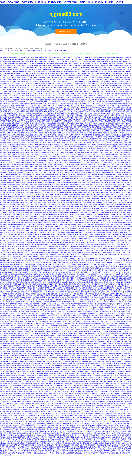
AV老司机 (116, 320)
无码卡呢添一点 (18, 278)
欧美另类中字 (53, 168)
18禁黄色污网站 (40, 159)
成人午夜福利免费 (104, 188)
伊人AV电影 (96, 318)
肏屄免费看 (127, 363)
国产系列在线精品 (73, 232)
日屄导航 (84, 333)
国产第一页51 (46, 365)
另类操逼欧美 (56, 67)
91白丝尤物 (70, 449)
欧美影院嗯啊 (40, 59)
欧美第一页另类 (56, 131)
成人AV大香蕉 (4, 290)
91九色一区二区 (103, 282)
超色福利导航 (123, 149)
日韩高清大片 (114, 81)
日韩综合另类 (44, 83)
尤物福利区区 (19, 178)
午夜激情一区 (102, 443)
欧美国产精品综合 (99, 397)
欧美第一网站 (3, 95)
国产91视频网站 (18, 421)
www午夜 (60, 419)
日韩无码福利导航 (7, 302)
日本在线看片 (22, 149)
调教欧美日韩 (84, 172)
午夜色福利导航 (22, 258)
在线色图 (72, 327)
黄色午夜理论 (13, 393)
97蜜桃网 (97, 339)
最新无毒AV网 (62, 373)
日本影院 (66, 302)
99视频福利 (37, 306)
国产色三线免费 (35, 73)
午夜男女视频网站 (69, 206)
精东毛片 (127, 409)
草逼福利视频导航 (20, 347)
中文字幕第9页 (14, 186)
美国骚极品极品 (27, 280)
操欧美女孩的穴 (107, 333)
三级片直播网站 (99, 314)
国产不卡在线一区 (17, 367)
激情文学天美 (74, 306)
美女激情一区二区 (29, 155)
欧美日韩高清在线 (100, 97)
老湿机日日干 (60, 151)
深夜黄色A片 (99, 327)
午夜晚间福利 (119, 222)
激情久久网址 (87, 121)
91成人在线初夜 (114, 355)
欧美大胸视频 (20, 196)
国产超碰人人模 (102, 71)
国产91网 (95, 373)
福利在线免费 (104, 224)
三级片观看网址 (64, 73)
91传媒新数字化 (49, 445)
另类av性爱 (115, 339)
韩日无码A (69, 347)
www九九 (96, 278)
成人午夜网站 (56, 95)
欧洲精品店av (98, 427)
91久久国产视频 (59, 81)
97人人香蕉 (6, 371)
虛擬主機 (75, 44)
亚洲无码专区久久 (113, 162)
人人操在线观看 (72, 391)
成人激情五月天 (30, 133)
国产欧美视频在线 (49, 59)
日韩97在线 (13, 425)
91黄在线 (126, 284)
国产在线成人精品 (89, 119)
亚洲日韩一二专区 (39, 327)
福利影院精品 (51, 170)
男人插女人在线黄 (17, 234)
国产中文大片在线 (73, 67)
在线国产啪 (52, 306)
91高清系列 (121, 409)
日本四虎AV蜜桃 (49, 280)
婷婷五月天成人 (82, 415)
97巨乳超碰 (3, 280)
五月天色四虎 (74, 79)
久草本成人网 (9, 445)
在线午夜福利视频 (77, 87)
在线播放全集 (83, 194)
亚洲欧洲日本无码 (52, 320)
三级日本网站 (38, 113)
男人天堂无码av (60, 312)
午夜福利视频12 (7, 170)
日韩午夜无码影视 (52, 216)
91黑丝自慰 (68, 439)
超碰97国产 (82, 274)
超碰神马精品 (64, 375)
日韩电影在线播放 (111, 210)
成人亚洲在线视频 (43, 147)
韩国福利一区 (40, 345)
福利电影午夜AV (96, 202)
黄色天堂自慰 (77, 224)
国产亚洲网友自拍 (79, 149)
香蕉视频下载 (44, 268)
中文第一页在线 (93, 113)
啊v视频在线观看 (12, 304)
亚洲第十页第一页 (54, 61)
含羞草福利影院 (88, 397)
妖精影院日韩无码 (59, 75)
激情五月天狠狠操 (111, 121)
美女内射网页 (15, 153)
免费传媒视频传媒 (69, 288)
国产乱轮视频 (22, 373)
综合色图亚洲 (82, 266)
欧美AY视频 (63, 329)
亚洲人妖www (90, 339)
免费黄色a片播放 (47, 167)
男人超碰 (27, 282)
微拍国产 (85, 353)
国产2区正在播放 (13, 131)
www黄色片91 (115, 421)
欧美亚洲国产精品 (54, 188)
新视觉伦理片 (10, 89)
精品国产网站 (47, 101)
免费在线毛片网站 (102, 95)
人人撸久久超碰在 (99, 288)
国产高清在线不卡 (97, 139)
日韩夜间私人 (40, 131)
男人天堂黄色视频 (20, 182)
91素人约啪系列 (99, 429)
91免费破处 (110, 262)
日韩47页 (97, 363)
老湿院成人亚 (23, 137)
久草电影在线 (83, 373)
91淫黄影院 (86, 417)
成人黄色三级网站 (61, 111)
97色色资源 (83, 280)
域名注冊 (48, 44)
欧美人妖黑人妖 (45, 222)
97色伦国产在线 (110, 232)
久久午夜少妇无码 (72, 111)
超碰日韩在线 (81, 282)
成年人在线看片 (10, 182)
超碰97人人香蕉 (64, 85)
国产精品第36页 (12, 395)
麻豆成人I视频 (18, 381)
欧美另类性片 (100, 91)
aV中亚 (32, 321)
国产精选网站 (68, 192)
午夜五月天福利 (26, 234)
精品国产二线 (46, 143)
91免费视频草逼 (7, 127)
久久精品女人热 (21, 172)
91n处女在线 (19, 405)
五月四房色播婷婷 (122, 413)
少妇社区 (49, 329)
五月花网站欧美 (114, 190)
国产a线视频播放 (47, 226)
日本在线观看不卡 (92, 131)
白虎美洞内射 (59, 306)
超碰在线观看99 (118, 449)
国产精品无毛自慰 (126, 333)
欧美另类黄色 (34, 178)
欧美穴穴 (54, 345)
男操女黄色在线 (39, 137)
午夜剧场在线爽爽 (110, 337)
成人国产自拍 (50, 220)
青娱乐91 (22, 286)
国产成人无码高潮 (31, 57)
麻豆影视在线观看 (76, 198)
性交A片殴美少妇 (50, 439)
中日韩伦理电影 (54, 212)
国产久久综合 (10, 351)
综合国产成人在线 (125, 397)
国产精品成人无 (37, 337)
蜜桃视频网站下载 (35, 170)
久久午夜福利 (76, 69)
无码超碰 (97, 294)
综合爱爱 (14, 403)
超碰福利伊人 (5, 69)
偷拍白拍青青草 (10, 391)
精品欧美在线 (68, 99)
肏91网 (27, 447)
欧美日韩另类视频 (81, 131)
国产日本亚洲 (28, 204)
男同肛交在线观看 (47, 337)
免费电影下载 (127, 107)
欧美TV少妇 (34, 387)
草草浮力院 (61, 292)
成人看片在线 (91, 232)
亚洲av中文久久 (68, 59)
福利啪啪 (26, 320)
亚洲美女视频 (63, 67)
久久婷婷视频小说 (10, 397)
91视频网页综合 (51, 441)
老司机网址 (127, 282)
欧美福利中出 (9, 421)
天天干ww (37, 407)
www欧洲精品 (75, 294)
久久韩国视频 (119, 284)
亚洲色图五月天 (63, 101)
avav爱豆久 (14, 399)
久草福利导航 (84, 449)
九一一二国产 (112, 433)
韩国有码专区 (35, 266)
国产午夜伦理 (88, 93)
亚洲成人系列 (42, 270)
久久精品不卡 (51, 89)
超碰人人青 (38, 321)
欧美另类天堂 (24, 216)
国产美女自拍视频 (57, 377)
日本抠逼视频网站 (30, 288)
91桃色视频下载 (7, 97)
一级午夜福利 (73, 125)
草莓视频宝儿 (127, 298)
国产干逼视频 (47, 401)
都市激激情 (12, 453)
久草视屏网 (80, 296)
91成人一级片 (93, 449)
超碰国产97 (118, 379)
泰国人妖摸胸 (41, 180)
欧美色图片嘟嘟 (17, 200)
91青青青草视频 (113, 188)
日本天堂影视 (76, 172)
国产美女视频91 (30, 91)
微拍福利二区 (100, 77)
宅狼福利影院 (18, 135)
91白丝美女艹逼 (67, 172)
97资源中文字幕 (38, 212)
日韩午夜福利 (60, 395)
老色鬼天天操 (94, 121)
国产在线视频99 (71, 123)
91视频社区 (99, 357)
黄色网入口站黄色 (122, 365)
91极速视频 (77, 449)
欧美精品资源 (10, 204)
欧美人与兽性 (45, 228)
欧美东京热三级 (99, 123)
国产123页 (119, 312)
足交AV (64, 449)
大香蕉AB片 (70, 407)
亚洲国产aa (27, 391)
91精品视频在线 (124, 192)
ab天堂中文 (78, 329)
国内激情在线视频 (36, 145)
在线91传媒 (20, 323)
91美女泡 (20, 361)
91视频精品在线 (7, 137)
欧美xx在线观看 (30, 226)
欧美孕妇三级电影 (15, 121)
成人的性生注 (21, 304)
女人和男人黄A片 (50, 155)
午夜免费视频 (23, 298)
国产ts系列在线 (84, 379)
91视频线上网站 (112, 411)
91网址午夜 (81, 411)
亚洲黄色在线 (51, 266)
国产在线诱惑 (70, 117)
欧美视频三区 (106, 133)
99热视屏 (5, 387)
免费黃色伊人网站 (74, 343)
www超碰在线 (41, 369)
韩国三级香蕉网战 (9, 262)
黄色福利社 (110, 280)
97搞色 (52, 278)
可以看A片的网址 (14, 75)
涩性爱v (114, 341)
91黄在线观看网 (73, 421)
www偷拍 (82, 335)
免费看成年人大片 (11, 133)
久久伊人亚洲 (118, 288)
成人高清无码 (107, 109)
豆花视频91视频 (102, 369)
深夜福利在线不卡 (80, 176)
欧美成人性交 (100, 419)
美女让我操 (77, 284)
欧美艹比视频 (114, 367)
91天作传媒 (21, 403)
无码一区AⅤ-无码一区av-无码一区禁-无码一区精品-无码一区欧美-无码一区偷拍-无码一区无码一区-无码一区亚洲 (61, 2)
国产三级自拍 (5, 320)
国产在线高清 (105, 230)
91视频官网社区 (54, 339)
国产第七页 (17, 445)
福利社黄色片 (107, 196)
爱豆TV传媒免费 (93, 379)
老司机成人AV (80, 357)
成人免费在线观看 (56, 113)
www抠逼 (68, 320)
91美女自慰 (67, 264)
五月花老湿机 (101, 441)
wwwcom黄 (97, 413)
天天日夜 (30, 308)
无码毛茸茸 (121, 387)
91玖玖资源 (53, 385)
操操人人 (112, 284)
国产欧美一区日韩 (82, 216)
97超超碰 (9, 300)
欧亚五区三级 (18, 270)
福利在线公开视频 (37, 67)
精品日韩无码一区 (74, 367)
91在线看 (66, 280)
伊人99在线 (91, 341)
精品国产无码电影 (78, 174)
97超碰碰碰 (15, 443)
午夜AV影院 (88, 433)
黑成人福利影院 (121, 147)
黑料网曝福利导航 (10, 306)
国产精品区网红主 (17, 65)
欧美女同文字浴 (58, 220)
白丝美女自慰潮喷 (99, 117)
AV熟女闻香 (73, 415)
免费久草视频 (3, 196)
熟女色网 (44, 333)
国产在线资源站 (110, 184)
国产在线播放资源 (15, 141)
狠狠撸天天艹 (68, 268)
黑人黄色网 (93, 331)
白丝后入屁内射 (20, 375)
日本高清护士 (78, 202)
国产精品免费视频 (10, 230)
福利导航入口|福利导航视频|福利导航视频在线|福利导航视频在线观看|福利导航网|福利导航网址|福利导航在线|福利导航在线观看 (47, 246)
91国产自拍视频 (12, 208)
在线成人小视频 (41, 206)
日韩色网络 (19, 413)
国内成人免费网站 (103, 164)
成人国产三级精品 (73, 85)
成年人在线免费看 (40, 133)
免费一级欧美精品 (53, 77)
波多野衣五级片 (103, 264)
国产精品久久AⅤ (20, 268)
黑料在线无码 (73, 145)
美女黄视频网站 (71, 109)
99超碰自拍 (105, 431)
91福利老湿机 (39, 385)
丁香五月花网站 (108, 91)
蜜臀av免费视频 (51, 63)
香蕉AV (31, 276)
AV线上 (33, 345)
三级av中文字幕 (40, 149)
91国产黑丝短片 (117, 447)
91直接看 (2, 411)
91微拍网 (120, 302)
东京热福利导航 (85, 453)
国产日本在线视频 (5, 117)
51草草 (85, 445)
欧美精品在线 (15, 123)
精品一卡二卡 (90, 216)
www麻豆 (121, 264)
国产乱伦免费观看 (42, 121)
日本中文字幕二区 (106, 87)
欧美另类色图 (58, 349)
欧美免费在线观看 (16, 139)
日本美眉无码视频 (100, 194)
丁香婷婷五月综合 (99, 143)
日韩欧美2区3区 (121, 228)
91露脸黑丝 (87, 264)
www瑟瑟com (12, 290)
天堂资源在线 (64, 423)
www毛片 (24, 423)
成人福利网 (102, 409)
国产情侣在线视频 (89, 149)
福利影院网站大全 (82, 145)
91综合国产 (33, 447)
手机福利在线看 (38, 87)
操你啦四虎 (72, 401)
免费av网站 (25, 260)
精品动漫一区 (38, 91)
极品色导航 (79, 323)
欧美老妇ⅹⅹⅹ (59, 383)
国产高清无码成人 (62, 153)
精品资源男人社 (115, 133)
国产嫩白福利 (38, 143)
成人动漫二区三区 (32, 119)
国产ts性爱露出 (53, 391)
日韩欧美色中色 (44, 200)
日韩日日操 (55, 343)
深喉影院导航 (59, 170)
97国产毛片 (94, 272)
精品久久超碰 (29, 306)
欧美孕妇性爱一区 (82, 365)
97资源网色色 (103, 262)
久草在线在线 (101, 167)
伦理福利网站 (79, 109)
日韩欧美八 (75, 266)
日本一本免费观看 (115, 274)
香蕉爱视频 (63, 435)
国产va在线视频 (69, 147)
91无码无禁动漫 (98, 335)
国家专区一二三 (64, 433)
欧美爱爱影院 (24, 105)
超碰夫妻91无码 (44, 61)
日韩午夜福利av (88, 312)
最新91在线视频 (53, 296)
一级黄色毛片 (19, 230)
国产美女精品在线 (77, 133)
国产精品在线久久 (83, 326)
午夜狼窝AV (113, 318)
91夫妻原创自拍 (127, 97)
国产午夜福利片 (12, 194)
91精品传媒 (28, 403)
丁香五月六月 (86, 151)
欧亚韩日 (129, 395)
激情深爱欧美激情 (22, 143)
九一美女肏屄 (8, 443)
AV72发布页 (76, 395)
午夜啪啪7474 (31, 431)
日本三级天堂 (11, 159)
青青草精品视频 (6, 105)
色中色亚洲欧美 (74, 331)
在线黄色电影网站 (105, 407)
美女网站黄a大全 (38, 190)
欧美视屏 (125, 323)
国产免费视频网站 (5, 99)
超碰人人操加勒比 (86, 81)
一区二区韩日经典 (94, 326)
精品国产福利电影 (98, 93)
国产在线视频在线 (9, 188)
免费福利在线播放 (54, 73)
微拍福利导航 (95, 403)
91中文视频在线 (6, 455)
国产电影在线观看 (55, 65)
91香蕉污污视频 (36, 222)
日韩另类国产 (21, 57)
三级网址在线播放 (63, 345)
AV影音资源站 (25, 276)
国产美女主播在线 (118, 107)
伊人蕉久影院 (121, 375)
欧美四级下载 (84, 228)
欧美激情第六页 (21, 220)
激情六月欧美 (82, 91)
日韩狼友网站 (58, 308)
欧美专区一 (107, 421)
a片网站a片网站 (7, 234)
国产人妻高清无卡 (112, 151)
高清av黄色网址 (57, 180)
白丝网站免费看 (49, 119)
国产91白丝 (20, 335)
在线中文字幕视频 (103, 353)
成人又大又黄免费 (113, 296)
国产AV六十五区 (94, 159)
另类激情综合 (15, 127)
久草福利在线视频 (69, 224)
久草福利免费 (52, 321)
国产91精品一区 (65, 162)
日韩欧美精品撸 (36, 435)
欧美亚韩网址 (47, 107)
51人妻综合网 (67, 355)
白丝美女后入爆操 (68, 431)
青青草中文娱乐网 (70, 258)
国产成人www (105, 270)
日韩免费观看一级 (86, 262)
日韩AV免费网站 (124, 274)
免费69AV (32, 367)
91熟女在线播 (76, 286)
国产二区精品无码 (32, 180)
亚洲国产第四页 (55, 425)
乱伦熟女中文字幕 (87, 87)
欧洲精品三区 (81, 200)
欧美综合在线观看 (105, 155)
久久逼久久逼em (49, 326)
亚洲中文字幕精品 (99, 105)
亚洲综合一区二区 (88, 196)
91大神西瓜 (117, 393)
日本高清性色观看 (116, 93)
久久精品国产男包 (86, 355)
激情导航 (6, 323)
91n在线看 (38, 288)
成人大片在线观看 (93, 228)
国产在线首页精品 (113, 145)
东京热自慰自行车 (47, 415)
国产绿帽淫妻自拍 (40, 71)
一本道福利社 (65, 337)
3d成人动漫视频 (93, 129)
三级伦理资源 (76, 99)
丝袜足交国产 (60, 258)
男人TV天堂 (79, 401)
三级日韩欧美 (94, 63)
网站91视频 (84, 292)
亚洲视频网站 (125, 180)
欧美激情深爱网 (27, 274)
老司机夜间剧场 (17, 341)
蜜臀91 (93, 349)
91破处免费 (66, 377)
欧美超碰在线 (109, 286)
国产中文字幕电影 (71, 135)
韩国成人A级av (34, 411)
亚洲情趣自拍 (84, 385)
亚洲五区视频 (18, 437)
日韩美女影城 (109, 194)
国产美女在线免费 (118, 125)
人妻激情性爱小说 (88, 278)
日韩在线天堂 (42, 97)
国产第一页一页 (104, 220)
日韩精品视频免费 (97, 133)
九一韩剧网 (26, 359)
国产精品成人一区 (28, 228)
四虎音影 (69, 321)
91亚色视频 (3, 339)
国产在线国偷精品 (5, 93)
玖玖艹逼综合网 (35, 339)
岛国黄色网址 (49, 69)
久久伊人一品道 (125, 290)
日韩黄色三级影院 (21, 433)
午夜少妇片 (113, 391)
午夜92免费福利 (99, 141)
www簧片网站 (101, 449)
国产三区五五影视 (31, 149)
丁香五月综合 (112, 208)
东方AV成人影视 (41, 441)
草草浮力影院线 (81, 345)
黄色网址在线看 (75, 208)
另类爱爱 (18, 407)
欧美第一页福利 (61, 202)
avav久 (103, 339)
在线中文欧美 (48, 180)
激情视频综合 (55, 272)
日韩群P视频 (46, 367)
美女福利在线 (103, 73)
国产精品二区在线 (25, 141)
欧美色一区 (81, 391)
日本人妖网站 (118, 89)
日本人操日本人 (124, 306)
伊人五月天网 (33, 369)
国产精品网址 (24, 160)
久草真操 (117, 270)
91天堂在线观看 (48, 208)
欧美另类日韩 (18, 89)
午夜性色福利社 (127, 278)
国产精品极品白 (29, 194)
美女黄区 (123, 347)
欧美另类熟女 (126, 77)
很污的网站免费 (62, 176)
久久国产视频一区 (94, 208)
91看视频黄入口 (114, 383)
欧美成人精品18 (30, 393)
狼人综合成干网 (60, 379)
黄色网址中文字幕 (75, 162)
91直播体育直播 (111, 113)
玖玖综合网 (90, 284)
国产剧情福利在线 (110, 83)
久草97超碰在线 (38, 401)
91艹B (1, 403)
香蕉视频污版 (69, 284)
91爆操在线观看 (74, 113)
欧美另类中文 (81, 377)
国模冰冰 (123, 373)
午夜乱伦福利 (63, 103)
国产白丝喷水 (3, 180)
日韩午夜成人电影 (93, 359)
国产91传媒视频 (69, 425)
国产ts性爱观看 (8, 286)
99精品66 (5, 357)
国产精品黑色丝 (67, 220)
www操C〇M (39, 343)
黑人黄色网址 (68, 393)
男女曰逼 (112, 349)
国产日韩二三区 (126, 117)
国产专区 (11, 288)
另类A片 (112, 270)
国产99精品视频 (99, 204)
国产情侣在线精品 (76, 57)
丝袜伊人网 (104, 413)
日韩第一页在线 (40, 105)
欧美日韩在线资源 (78, 196)
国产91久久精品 (68, 119)
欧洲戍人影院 (22, 377)
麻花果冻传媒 (92, 57)
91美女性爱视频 (52, 147)
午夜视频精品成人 (72, 212)
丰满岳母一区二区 (66, 294)
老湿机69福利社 (31, 377)
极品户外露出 (67, 266)
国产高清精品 (111, 137)
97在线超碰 (125, 331)
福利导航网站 (14, 149)
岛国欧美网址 (91, 83)
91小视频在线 (112, 343)
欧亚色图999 (74, 387)
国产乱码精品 (86, 174)
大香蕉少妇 (104, 347)
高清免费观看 (127, 208)
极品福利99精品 (72, 139)
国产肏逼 (92, 439)
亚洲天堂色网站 (56, 413)
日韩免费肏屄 (69, 290)
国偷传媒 (122, 427)
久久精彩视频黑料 (90, 204)
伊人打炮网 (102, 292)
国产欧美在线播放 (52, 121)
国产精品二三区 (80, 61)
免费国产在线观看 (116, 155)
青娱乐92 (34, 286)
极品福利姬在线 (108, 77)
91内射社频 (45, 321)
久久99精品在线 (79, 407)
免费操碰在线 (59, 89)
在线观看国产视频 (25, 127)
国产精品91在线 (109, 103)
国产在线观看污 (10, 107)
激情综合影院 (85, 441)
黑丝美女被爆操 (122, 321)
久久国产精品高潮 (63, 391)
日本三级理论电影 (24, 214)
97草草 (26, 351)
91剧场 (10, 312)
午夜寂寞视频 (28, 349)
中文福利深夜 (34, 270)
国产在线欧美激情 (27, 67)
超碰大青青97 (25, 427)
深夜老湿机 (88, 425)
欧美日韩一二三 (17, 67)
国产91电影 (70, 278)
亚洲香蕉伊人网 (35, 391)
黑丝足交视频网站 (94, 381)
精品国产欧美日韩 (58, 415)
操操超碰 (83, 347)
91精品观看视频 (104, 405)
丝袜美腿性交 (17, 333)
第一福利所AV (8, 389)
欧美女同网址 (45, 194)
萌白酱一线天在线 (48, 182)
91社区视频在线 (111, 159)
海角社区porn (84, 395)
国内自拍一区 (127, 178)
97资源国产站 (60, 335)
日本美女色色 (112, 353)
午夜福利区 (35, 280)
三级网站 (123, 393)
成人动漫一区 (123, 133)
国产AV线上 (20, 395)
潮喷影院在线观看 (15, 99)
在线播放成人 (96, 218)
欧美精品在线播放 (116, 180)
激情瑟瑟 (16, 298)
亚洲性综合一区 (22, 180)
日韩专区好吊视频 (89, 423)
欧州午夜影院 (83, 288)
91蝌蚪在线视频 (89, 105)
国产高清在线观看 (13, 119)
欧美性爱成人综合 (11, 407)
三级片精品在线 (49, 447)
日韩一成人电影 (54, 143)
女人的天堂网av (38, 276)
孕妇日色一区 (113, 174)
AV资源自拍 (58, 449)
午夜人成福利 (86, 383)
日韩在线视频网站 (93, 292)
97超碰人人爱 (61, 284)
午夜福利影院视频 (21, 63)
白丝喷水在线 (72, 371)
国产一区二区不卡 (37, 204)
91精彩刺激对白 (95, 81)
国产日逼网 (28, 314)
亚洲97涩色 (91, 314)
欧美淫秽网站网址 (44, 176)
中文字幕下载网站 (10, 167)
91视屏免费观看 (62, 381)
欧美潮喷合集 (126, 141)
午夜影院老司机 (88, 351)
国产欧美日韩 (99, 212)
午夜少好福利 (43, 437)
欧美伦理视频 (6, 202)
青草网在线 (73, 365)
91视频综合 (74, 264)
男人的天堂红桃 (125, 262)
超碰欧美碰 (120, 276)
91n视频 (72, 339)
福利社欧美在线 (95, 220)
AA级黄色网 (12, 451)
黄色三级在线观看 (75, 129)
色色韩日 (50, 286)
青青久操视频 (110, 278)
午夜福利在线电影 (35, 61)
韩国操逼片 (12, 314)
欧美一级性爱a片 (33, 284)
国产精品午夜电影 (91, 91)
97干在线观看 (109, 417)
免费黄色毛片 (122, 188)
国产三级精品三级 (31, 63)
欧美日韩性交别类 (50, 81)
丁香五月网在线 (90, 123)
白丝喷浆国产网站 (74, 194)
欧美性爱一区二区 (36, 232)
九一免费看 (113, 312)
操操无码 (92, 383)
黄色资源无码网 (123, 218)
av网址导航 (79, 353)
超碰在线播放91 (47, 276)
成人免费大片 (109, 129)
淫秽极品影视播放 (86, 180)
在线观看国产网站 (55, 194)
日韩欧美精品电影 (11, 125)
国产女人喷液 (67, 160)
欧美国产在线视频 (64, 141)
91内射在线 (108, 316)
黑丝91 (33, 373)
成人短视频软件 (64, 194)
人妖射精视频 (118, 278)
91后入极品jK (75, 439)
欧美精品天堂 (71, 186)
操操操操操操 (124, 186)
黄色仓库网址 (121, 268)
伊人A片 (79, 435)
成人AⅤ (27, 347)
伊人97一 (101, 389)
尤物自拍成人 (102, 367)
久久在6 (123, 415)
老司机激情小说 (118, 298)
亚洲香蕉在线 (114, 218)
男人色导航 (79, 417)
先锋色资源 (98, 431)
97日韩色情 (111, 359)
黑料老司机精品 (39, 431)
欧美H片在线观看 (39, 300)
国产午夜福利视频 (49, 125)
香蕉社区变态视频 (20, 115)
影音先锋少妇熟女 (75, 280)
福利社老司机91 (115, 439)
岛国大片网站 (84, 57)
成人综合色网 (31, 208)
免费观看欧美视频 (10, 178)
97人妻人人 (53, 314)
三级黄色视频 (61, 260)
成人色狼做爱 (96, 407)
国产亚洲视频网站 (91, 184)
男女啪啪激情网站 (99, 149)
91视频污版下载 (8, 77)
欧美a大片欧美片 (80, 184)
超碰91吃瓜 (35, 429)
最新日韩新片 (82, 89)
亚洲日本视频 (66, 276)
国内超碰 (119, 433)
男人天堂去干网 (43, 429)
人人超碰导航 (82, 300)
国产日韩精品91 (79, 186)
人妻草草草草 (101, 272)
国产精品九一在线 (26, 145)
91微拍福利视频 (10, 349)
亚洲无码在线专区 (66, 198)
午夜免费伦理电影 (22, 103)
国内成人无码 (20, 125)
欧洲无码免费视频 (84, 331)
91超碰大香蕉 (51, 437)
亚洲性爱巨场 (105, 312)
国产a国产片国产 (21, 198)
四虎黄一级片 (111, 437)
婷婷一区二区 (7, 361)
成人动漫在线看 (50, 99)
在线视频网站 (104, 59)
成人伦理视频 (24, 176)
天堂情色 (101, 298)
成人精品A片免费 (82, 125)
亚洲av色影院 (51, 318)
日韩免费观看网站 (93, 145)
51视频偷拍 (28, 435)
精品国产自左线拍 (70, 97)
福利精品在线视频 (29, 113)
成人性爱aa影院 (108, 125)
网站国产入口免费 (17, 359)
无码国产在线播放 (42, 111)
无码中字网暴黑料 (84, 159)
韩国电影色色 (87, 401)
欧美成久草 (25, 333)
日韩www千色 (57, 337)
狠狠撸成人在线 (42, 419)
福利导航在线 (126, 222)
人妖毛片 (95, 375)
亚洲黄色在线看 (4, 274)
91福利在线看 (109, 389)
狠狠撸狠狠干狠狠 (46, 139)
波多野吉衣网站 (92, 79)
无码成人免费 (10, 222)
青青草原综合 (55, 103)
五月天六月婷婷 (101, 131)
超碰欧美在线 (13, 274)
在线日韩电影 (126, 204)
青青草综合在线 (102, 113)
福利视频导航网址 (39, 335)
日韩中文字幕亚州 (49, 137)
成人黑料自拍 (93, 167)
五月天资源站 (102, 306)
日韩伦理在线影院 (58, 164)
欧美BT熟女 (79, 437)
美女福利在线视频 (101, 57)
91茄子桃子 (76, 268)
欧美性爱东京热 (32, 258)
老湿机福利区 (76, 393)
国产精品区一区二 (40, 155)
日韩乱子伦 (95, 302)
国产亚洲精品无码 (26, 73)
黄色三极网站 (82, 85)
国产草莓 (32, 427)
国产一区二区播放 (114, 220)
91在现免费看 (92, 276)
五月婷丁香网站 (103, 208)
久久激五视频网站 (70, 351)
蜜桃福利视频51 (75, 137)
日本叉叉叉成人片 (37, 421)
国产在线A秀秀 (95, 264)
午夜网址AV (17, 276)
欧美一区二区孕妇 (5, 186)
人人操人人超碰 (65, 365)
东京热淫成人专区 (41, 298)
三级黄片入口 (41, 75)
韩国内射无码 (68, 395)
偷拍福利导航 (117, 129)
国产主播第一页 (89, 117)
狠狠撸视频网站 (31, 59)
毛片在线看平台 (49, 79)
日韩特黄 (108, 345)
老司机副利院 (30, 415)
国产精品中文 (8, 260)
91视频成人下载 (66, 137)
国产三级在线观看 (124, 435)
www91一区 (78, 327)
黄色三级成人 (44, 151)
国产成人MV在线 (111, 214)
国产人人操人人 (92, 365)
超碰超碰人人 (27, 266)
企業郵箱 (83, 44)
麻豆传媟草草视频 (66, 208)
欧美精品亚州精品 (5, 71)
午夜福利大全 (19, 129)
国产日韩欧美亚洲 (19, 204)
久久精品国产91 (68, 170)
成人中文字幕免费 (18, 162)
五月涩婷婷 (93, 290)
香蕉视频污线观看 (94, 321)
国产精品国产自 (81, 214)
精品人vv (2, 359)
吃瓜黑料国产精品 (72, 103)
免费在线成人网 (42, 453)
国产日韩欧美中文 (19, 155)
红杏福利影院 (125, 196)
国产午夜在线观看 (63, 222)
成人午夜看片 (73, 141)
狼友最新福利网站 (15, 409)
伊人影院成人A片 (89, 363)
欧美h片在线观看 (28, 162)
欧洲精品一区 (73, 230)
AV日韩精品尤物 (100, 345)
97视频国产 (79, 443)
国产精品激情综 (7, 214)
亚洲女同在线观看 (81, 123)
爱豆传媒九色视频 (43, 383)
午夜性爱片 (69, 409)
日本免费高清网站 (70, 361)
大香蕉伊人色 (105, 383)
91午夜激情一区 (22, 59)
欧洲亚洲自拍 (57, 133)
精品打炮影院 (113, 429)
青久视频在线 (121, 71)
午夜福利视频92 (31, 79)
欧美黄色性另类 (47, 87)
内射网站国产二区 (32, 419)
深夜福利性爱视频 (73, 91)
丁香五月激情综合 (71, 184)
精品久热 (122, 389)
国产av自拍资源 (65, 387)
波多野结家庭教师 (98, 61)
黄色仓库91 (52, 359)
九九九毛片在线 (59, 439)
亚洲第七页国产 (4, 331)
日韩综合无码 (111, 63)
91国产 (9, 321)
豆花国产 (5, 415)
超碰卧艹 (12, 371)
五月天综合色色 (74, 159)
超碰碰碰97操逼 (63, 272)
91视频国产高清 (72, 65)
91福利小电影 (118, 326)
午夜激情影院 (19, 190)
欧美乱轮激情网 (25, 93)
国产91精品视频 (114, 127)
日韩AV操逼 (12, 379)
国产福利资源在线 (13, 59)
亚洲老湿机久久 (59, 280)
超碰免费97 (105, 451)
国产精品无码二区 (11, 143)
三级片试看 (36, 389)
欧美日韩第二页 (59, 99)
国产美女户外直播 (19, 188)
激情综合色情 (22, 300)
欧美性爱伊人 (39, 310)
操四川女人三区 (65, 129)
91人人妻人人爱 (111, 413)
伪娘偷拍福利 (125, 379)
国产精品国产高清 (87, 133)
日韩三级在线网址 (85, 337)
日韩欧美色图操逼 (93, 67)
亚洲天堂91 (26, 270)
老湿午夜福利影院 (22, 210)
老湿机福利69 (83, 276)
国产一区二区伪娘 (123, 164)
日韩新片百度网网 (104, 302)
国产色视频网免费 (75, 95)
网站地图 (63, 50)
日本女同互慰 (119, 310)
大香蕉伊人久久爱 (41, 377)
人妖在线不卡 (27, 196)
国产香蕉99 (46, 260)
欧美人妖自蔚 (108, 204)
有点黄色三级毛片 (19, 151)
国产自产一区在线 (117, 345)
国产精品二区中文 (77, 218)
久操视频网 (27, 441)
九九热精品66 (50, 270)
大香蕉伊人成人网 (111, 292)
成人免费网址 (6, 149)
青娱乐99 (109, 347)
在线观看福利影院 (41, 220)
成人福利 (95, 367)
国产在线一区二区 (63, 77)
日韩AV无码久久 (119, 178)
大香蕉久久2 (66, 308)
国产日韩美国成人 (90, 135)
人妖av (28, 373)
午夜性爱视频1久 (23, 355)
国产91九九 (42, 264)
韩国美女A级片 (79, 312)
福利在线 (53, 312)
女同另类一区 (67, 155)
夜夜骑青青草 (39, 218)
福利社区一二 (27, 178)
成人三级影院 (59, 224)
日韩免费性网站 (67, 262)
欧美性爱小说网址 (7, 168)
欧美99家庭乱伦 (99, 115)
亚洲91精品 (64, 451)
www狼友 (83, 339)
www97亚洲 (68, 359)
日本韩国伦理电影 (59, 59)
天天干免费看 (44, 391)
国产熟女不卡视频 (77, 155)
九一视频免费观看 (27, 264)
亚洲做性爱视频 (87, 192)
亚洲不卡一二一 (44, 339)
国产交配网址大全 (20, 174)
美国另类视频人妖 (109, 117)
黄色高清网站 (47, 190)
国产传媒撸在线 (104, 75)
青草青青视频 (127, 57)
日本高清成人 (19, 228)
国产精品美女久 (20, 95)
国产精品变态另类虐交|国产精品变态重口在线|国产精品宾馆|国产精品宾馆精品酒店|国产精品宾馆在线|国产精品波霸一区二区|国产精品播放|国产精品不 (77, 252)
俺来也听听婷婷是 (22, 399)
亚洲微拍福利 (12, 296)
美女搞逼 (4, 395)
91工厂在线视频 (65, 417)
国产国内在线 (122, 145)
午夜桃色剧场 (8, 367)
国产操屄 (127, 431)
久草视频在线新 (8, 83)
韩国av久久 (73, 314)
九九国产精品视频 (70, 445)
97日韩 (54, 397)
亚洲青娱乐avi (73, 282)
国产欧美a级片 (14, 71)
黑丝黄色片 (124, 260)
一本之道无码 (83, 164)
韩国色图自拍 (42, 316)
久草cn (62, 425)
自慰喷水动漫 (121, 151)
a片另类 (122, 445)
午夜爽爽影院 (72, 101)
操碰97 (94, 300)
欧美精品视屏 (46, 135)
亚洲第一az (101, 399)
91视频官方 (47, 417)
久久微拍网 (107, 327)
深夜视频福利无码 (52, 284)
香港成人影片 (77, 81)
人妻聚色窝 (102, 326)
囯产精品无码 (122, 81)
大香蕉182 (122, 421)
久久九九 (126, 411)
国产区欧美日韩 (105, 202)
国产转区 (34, 357)
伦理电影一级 (120, 214)
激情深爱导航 (116, 65)
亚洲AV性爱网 (55, 351)
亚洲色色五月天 (32, 443)
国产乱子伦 (49, 387)
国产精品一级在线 (60, 184)
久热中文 (48, 323)
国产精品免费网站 (100, 135)
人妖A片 (53, 443)
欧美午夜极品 (55, 139)
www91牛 (95, 266)
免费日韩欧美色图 (85, 69)
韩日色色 (94, 369)
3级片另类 (37, 268)
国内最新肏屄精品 (39, 371)
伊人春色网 (53, 310)
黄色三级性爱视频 (100, 200)
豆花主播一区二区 (5, 141)
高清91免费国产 (87, 202)
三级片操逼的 (76, 347)
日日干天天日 (7, 439)
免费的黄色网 (106, 355)
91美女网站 (76, 379)
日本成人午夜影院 (72, 153)
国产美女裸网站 (115, 192)
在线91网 (67, 318)
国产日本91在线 (106, 308)
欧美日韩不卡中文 (25, 168)
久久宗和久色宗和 (92, 399)
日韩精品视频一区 (82, 399)
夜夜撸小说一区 (31, 71)
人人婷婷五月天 (102, 280)
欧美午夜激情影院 (123, 429)
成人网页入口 (35, 278)
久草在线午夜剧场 (24, 383)
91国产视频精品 (81, 65)
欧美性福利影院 (47, 331)
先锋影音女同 (38, 226)
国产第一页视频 (105, 174)
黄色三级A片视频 (122, 182)
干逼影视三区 (106, 127)
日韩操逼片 (118, 357)
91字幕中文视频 (67, 270)
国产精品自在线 (33, 216)
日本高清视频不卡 (10, 190)
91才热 (56, 326)
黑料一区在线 (24, 97)
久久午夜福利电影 (31, 101)
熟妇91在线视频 (82, 387)
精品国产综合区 (108, 143)
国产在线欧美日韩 (116, 176)
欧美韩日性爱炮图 (22, 401)
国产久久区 (67, 306)
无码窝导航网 (40, 447)
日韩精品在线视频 (102, 214)
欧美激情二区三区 (123, 226)
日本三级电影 (108, 105)
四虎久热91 (84, 431)
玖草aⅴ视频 (25, 296)
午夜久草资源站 (118, 323)
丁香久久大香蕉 (59, 318)
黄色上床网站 (122, 280)
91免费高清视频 (43, 127)
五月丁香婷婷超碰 (124, 383)
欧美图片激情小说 (16, 216)
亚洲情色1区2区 (109, 288)
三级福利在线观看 (37, 196)
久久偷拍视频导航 (125, 405)
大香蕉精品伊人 (78, 278)
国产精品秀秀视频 (89, 127)
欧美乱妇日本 (53, 196)
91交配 (23, 314)
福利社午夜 (9, 318)
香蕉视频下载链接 (45, 65)
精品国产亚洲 (60, 228)
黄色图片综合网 (88, 391)
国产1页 (4, 417)
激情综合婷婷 (120, 160)
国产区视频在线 (29, 174)
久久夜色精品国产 (88, 109)
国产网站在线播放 (32, 111)
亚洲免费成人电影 (54, 268)
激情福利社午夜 (57, 69)
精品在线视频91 (20, 282)
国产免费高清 (3, 172)
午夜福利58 (99, 276)
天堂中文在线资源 (31, 439)
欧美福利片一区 (63, 188)
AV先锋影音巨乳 (77, 383)
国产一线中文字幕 (34, 296)
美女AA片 (7, 355)
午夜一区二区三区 (8, 162)
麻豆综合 (90, 373)
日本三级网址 (67, 83)
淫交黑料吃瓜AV (71, 216)
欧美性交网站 (52, 341)
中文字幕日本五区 (63, 343)
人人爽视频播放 (21, 133)
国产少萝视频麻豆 (121, 337)
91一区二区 (77, 431)
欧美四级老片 (32, 160)
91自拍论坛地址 (112, 67)
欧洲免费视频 (108, 79)
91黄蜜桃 (43, 304)
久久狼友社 (117, 262)
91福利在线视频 (17, 369)
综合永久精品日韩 (43, 184)
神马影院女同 (97, 343)
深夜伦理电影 (24, 121)
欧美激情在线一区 (117, 361)
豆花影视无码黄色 (92, 280)
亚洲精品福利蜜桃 (36, 141)
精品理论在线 (75, 381)
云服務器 (66, 44)
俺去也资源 (111, 425)
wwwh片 (108, 439)
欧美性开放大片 (125, 153)
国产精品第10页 (83, 79)
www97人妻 (41, 314)
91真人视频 (90, 347)
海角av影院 (60, 341)
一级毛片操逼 (81, 230)
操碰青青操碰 (24, 99)
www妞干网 (22, 417)
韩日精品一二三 (101, 331)
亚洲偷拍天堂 (91, 421)
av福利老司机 (65, 300)
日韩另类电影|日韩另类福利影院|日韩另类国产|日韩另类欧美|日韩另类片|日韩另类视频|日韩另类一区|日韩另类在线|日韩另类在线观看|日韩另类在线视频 (73, 234)
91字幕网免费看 (116, 85)
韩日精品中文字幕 (109, 115)
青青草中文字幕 (80, 135)
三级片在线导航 (102, 437)
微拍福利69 (25, 369)
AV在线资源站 (39, 427)
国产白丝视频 (20, 113)
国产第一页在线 (121, 121)
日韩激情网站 (23, 75)
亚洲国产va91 (30, 268)
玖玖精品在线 (29, 327)
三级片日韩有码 (59, 357)
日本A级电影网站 (123, 308)
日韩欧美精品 (30, 143)
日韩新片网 (108, 395)
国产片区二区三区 (118, 200)
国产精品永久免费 (126, 93)
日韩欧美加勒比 (56, 226)
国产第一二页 (103, 411)
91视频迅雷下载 (30, 115)
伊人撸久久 (31, 355)
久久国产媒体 (60, 288)
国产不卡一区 (61, 121)
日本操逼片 (103, 278)
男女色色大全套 (42, 357)
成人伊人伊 (108, 341)
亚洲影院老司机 (103, 351)
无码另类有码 (36, 151)
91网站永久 (3, 337)
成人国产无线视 (121, 198)
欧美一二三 (47, 272)
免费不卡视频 (52, 127)
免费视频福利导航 (126, 327)
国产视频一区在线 (10, 174)
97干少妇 (110, 321)
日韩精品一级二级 (60, 445)
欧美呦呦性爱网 (35, 363)
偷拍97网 (34, 314)
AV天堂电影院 (57, 300)
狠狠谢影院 (15, 302)
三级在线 (19, 274)
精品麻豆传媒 (87, 403)
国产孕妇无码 (59, 71)
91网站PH (114, 268)
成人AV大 (82, 367)
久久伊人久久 (116, 373)
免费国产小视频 (102, 228)
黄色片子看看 (83, 294)
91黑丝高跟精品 (25, 411)
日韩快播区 (32, 302)
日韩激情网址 (42, 405)
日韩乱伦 (45, 282)
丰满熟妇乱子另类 (33, 329)
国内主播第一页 (31, 210)
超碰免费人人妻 (11, 280)
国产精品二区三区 (126, 119)
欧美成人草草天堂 (105, 318)
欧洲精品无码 (96, 176)
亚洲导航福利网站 (17, 385)
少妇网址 (61, 268)
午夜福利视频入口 (100, 439)
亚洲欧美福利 (108, 157)
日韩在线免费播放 (52, 117)
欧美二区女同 (13, 210)
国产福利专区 (50, 57)
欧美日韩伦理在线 (109, 141)
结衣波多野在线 (86, 63)
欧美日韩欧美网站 (90, 200)
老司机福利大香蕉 (61, 443)
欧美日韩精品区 (72, 204)
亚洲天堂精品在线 (29, 395)
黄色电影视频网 (107, 423)
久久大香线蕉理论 (92, 85)
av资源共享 (66, 349)
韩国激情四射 (5, 409)
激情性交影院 (31, 103)
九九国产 (30, 399)
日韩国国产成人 (19, 363)
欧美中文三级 (45, 232)
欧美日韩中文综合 (119, 168)
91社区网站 (10, 365)
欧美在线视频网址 (27, 135)
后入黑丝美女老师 (21, 379)
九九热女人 (52, 379)
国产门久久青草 (85, 162)
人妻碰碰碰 (104, 329)
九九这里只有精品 (40, 294)
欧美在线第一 (126, 111)
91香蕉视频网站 (96, 87)
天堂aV (112, 310)
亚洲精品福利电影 (100, 232)
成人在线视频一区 (32, 75)
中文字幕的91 (61, 369)
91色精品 (109, 306)
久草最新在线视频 (46, 141)
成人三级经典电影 (77, 192)
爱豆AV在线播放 (6, 447)
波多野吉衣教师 (49, 75)
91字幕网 (17, 339)
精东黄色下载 (127, 449)
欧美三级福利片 (12, 101)
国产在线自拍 (38, 95)
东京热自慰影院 (58, 160)
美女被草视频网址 (120, 329)
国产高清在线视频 (36, 139)
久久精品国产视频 (60, 290)
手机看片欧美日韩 (32, 69)
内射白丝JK (89, 318)
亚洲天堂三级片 (126, 139)
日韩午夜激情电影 (87, 224)
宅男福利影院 (120, 95)
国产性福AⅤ (54, 371)
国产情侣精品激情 (52, 409)
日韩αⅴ (31, 351)
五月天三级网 (95, 401)
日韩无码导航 (91, 387)
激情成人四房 (75, 160)
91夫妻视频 (9, 359)
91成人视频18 (35, 292)
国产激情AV (69, 316)
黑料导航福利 (46, 290)
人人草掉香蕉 (56, 182)
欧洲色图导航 (29, 371)
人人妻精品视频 (71, 61)
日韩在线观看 (86, 206)
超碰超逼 (84, 359)
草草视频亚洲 (116, 397)
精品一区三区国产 (79, 178)
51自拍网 (58, 437)
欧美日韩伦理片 (100, 111)
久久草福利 (51, 453)
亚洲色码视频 (54, 107)
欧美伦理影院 (17, 77)
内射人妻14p (47, 335)
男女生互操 (11, 347)
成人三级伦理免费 (63, 91)
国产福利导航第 (57, 276)
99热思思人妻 (9, 278)
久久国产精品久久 (105, 310)
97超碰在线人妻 (12, 419)
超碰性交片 (43, 389)
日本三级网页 (91, 212)
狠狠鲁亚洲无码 (65, 95)
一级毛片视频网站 (88, 218)
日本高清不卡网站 (116, 327)
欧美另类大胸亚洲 (25, 170)
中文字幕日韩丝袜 (10, 129)
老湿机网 (30, 331)
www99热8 (53, 399)
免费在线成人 (12, 79)
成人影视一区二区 (91, 107)
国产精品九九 (44, 379)
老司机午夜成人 (88, 375)
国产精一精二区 (33, 93)
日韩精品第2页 (12, 196)
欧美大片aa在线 (90, 274)
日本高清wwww (76, 355)
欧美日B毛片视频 (85, 286)
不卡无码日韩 (74, 298)
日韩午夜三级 (56, 129)
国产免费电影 (86, 59)
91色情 (33, 282)
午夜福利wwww (73, 300)
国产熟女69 (110, 320)
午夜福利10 (118, 266)
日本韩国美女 (53, 228)
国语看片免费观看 (30, 218)
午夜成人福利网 (20, 357)
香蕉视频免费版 (104, 198)
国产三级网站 (9, 292)
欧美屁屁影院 (45, 157)
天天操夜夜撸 (110, 326)
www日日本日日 (84, 419)
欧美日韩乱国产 (16, 192)
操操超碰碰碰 (108, 119)
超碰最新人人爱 (76, 262)
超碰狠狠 (35, 308)
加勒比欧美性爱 (6, 73)
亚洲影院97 (39, 302)
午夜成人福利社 (102, 359)
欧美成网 (127, 375)
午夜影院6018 (39, 423)
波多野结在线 (87, 147)
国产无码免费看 (10, 228)
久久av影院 (20, 451)
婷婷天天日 (93, 304)
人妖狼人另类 (36, 451)
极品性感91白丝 (95, 371)
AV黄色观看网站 (115, 186)
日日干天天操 (16, 160)
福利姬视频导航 (121, 67)
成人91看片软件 (103, 266)
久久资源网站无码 (19, 288)
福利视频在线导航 (112, 443)
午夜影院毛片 (124, 316)
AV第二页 (28, 345)
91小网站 (5, 310)
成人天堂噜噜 (88, 296)
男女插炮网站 (13, 103)
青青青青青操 (81, 270)
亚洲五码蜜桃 (110, 290)
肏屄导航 (63, 413)
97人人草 (53, 417)
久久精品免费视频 (40, 115)
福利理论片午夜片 (5, 121)
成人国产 (89, 300)
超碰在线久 (111, 357)
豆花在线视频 (43, 284)
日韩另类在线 (9, 184)
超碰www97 (12, 423)
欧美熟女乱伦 (23, 111)
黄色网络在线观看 (94, 188)
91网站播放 (27, 323)
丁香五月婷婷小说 (101, 160)
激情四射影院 (93, 260)
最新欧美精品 (21, 157)
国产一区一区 (69, 196)
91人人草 (31, 333)
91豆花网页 (60, 403)
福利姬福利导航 (21, 425)
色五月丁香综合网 (114, 294)
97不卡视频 (20, 266)
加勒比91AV (29, 337)
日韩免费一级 (87, 222)
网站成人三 (104, 425)
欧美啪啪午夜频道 (72, 411)
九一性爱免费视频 (78, 409)
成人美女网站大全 (84, 73)
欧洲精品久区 (116, 306)
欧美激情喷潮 (71, 176)
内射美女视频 (41, 69)
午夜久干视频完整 (123, 286)
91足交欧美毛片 (116, 377)
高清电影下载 (123, 127)
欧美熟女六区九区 (76, 226)
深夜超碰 (124, 433)
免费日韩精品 (102, 159)
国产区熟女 (95, 282)
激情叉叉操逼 (25, 61)
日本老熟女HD (48, 427)
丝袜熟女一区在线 (8, 298)
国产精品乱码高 (25, 192)
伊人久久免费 (34, 323)
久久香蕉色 (91, 294)
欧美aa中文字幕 (15, 439)
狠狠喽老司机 (103, 403)
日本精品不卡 (72, 131)
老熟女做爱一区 (19, 284)
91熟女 (62, 286)
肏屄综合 (87, 272)
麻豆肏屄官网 (100, 125)
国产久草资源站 (39, 125)
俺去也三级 (35, 405)
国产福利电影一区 (113, 59)
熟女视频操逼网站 (126, 357)
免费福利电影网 (49, 133)
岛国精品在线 (68, 121)
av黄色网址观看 (96, 186)
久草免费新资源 (40, 79)
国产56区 (18, 423)
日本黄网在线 (10, 339)
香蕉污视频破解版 (32, 353)
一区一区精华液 (74, 447)
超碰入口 (99, 365)
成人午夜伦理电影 (112, 95)
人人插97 (83, 284)
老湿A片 (34, 403)
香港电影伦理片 (68, 63)
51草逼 (116, 280)
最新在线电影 (113, 75)
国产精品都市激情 (89, 101)
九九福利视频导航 (126, 270)
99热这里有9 (106, 304)
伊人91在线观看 (109, 298)
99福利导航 (125, 399)
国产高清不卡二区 (54, 232)
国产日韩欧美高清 (98, 168)
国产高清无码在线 (61, 127)
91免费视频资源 (30, 326)
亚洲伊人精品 (61, 196)
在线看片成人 (106, 93)
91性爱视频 (65, 353)
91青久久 (112, 363)
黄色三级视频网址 (106, 81)
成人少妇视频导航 (32, 81)
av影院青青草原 (88, 413)
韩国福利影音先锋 (73, 451)
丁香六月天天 (103, 222)
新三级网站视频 (91, 160)
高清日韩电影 (125, 176)
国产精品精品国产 (65, 298)
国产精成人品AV (46, 288)
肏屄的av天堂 (38, 415)
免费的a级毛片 (58, 159)
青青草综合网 (72, 182)
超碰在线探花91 (4, 268)
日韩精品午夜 (29, 157)
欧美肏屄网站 (65, 125)
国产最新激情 (82, 160)
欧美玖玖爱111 (127, 314)
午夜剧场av (105, 343)
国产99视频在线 (47, 103)
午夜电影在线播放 (118, 111)
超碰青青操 (68, 286)
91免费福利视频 (89, 97)
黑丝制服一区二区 (115, 230)
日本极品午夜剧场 (87, 369)
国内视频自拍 (114, 212)
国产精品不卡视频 (5, 57)
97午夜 (52, 290)
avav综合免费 (4, 294)
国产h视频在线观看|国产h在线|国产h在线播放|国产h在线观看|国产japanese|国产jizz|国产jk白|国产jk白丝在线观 (56, 256)
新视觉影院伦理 (127, 69)
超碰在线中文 (74, 318)
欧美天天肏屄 (22, 353)
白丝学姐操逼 (113, 387)
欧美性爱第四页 (53, 109)
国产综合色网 (5, 393)
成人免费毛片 (119, 184)
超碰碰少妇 (28, 357)
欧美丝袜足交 (59, 302)
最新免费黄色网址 (62, 216)
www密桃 (129, 337)
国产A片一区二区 (116, 153)
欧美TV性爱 (79, 445)
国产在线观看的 (58, 79)
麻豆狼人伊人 (94, 337)
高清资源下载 (76, 228)
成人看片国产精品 (87, 198)
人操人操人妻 (37, 351)
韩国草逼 (63, 278)
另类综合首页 (40, 439)
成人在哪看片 (50, 393)
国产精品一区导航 (54, 85)
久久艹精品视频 (50, 172)
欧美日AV (55, 421)
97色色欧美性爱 (63, 371)
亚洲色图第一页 (4, 327)
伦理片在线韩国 (40, 160)
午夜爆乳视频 (102, 129)
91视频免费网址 (46, 351)
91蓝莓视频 (88, 282)
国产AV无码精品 (15, 147)
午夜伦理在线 (99, 387)
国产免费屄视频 (65, 230)
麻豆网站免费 (15, 137)
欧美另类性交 (25, 318)
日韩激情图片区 (56, 198)
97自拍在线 (7, 345)
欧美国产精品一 (96, 155)
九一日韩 (66, 389)
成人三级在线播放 (24, 153)
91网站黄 (106, 419)
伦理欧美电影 (67, 71)
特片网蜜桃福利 (43, 89)
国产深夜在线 (91, 141)
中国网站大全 (38, 182)
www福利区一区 (71, 435)
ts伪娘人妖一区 (80, 363)
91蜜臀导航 (27, 363)
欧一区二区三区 (20, 306)
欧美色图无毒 (12, 387)
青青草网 (9, 417)
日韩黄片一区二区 (101, 184)
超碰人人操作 (100, 361)
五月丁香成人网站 (100, 316)
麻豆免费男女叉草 (49, 373)
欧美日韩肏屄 (122, 212)
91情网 (91, 343)
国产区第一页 (97, 312)
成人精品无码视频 (118, 194)
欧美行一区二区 (70, 202)
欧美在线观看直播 (96, 180)
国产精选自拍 (68, 151)
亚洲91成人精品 (119, 135)
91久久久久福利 (19, 87)
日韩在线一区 (98, 65)
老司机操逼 (33, 441)
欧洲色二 (62, 351)
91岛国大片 (3, 300)
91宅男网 (12, 429)
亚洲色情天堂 (32, 105)
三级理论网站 (67, 89)
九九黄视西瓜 (80, 272)
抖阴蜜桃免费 (96, 433)
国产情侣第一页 (59, 264)
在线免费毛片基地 (18, 389)
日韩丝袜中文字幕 (31, 172)
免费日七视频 (76, 316)
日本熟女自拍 (5, 425)
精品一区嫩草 (60, 192)
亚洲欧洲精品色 (6, 139)
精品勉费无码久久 (98, 385)
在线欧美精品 (67, 79)
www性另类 (34, 453)
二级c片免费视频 (106, 186)
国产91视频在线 (78, 147)
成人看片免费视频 (89, 178)
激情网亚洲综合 (59, 155)
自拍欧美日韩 (38, 103)
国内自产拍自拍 (13, 157)
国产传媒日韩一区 (56, 367)
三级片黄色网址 (14, 117)
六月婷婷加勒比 (46, 413)
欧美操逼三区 (98, 153)
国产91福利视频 (54, 145)
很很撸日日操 (117, 123)
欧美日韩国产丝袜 (81, 182)
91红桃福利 (6, 373)
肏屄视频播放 (34, 347)
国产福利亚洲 (38, 260)
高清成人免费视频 (5, 109)
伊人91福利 (92, 419)
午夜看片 (110, 323)
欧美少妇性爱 (54, 222)
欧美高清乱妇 (7, 153)
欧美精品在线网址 (42, 63)
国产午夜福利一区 (35, 77)
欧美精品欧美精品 (82, 212)
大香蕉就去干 (116, 445)
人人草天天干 (39, 282)
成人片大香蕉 (78, 389)
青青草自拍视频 (63, 296)
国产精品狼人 (112, 198)
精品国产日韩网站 (59, 393)
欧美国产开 (74, 308)
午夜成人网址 (11, 95)
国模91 (97, 411)
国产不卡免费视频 (20, 224)
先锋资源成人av (127, 288)
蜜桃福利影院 (117, 331)
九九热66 (23, 439)
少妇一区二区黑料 (6, 85)
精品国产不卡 (48, 198)
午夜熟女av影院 (122, 304)
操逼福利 (106, 387)
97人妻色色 (111, 329)
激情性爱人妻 (43, 292)
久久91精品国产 (56, 230)
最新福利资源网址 (126, 109)
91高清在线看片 (51, 97)
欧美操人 (27, 397)
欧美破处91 (12, 310)
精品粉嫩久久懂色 (5, 399)
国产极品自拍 (42, 93)
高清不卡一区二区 (92, 164)
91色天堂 (111, 379)
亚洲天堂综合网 (101, 258)
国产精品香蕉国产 (32, 206)
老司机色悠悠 (126, 345)
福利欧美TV (112, 451)
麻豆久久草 (95, 409)
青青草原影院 (72, 272)
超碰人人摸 (19, 280)
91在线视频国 (105, 391)
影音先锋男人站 (42, 347)
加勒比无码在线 (102, 67)
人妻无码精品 (102, 69)
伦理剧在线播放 (25, 77)
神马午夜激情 (43, 449)
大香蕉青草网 (23, 443)
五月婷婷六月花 (125, 351)
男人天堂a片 (87, 437)
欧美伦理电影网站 (15, 93)
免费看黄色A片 (32, 121)
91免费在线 (72, 427)
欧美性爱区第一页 (39, 272)
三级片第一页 (53, 153)
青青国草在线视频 (60, 115)
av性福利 (22, 435)
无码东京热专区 (106, 377)
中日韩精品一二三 (63, 427)
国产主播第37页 (42, 216)
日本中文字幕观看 (27, 200)
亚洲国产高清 (10, 155)
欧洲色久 (49, 405)
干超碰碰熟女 (109, 131)
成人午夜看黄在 (76, 220)
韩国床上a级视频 (99, 341)
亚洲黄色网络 (68, 379)
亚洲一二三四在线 (35, 192)
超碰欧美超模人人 (97, 296)
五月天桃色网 (56, 435)
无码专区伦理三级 (104, 379)
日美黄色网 (12, 268)
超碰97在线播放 (73, 302)
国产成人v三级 (63, 139)
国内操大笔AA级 (44, 73)
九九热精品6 (38, 365)
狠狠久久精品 (44, 407)
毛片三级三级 (84, 137)
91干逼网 (5, 266)
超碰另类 (61, 339)
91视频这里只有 (127, 91)
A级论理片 (123, 359)
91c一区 (13, 441)
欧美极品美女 (98, 127)
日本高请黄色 (21, 337)
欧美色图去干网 (4, 343)
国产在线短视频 (118, 97)
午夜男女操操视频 (29, 294)
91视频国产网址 (40, 445)
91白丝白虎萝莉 (60, 359)
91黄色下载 (53, 262)
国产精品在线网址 (26, 292)
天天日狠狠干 (71, 329)
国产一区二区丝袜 (73, 107)
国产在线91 (108, 445)
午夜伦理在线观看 (24, 123)
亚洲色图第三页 (50, 294)
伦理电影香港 (63, 212)
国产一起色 (32, 262)
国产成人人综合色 (52, 186)
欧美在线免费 (109, 107)
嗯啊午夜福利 (34, 89)
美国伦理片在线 (65, 167)
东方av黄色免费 (91, 451)
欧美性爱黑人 (108, 111)
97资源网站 (109, 260)
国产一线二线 (15, 435)
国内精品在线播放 (50, 115)
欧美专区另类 (21, 327)
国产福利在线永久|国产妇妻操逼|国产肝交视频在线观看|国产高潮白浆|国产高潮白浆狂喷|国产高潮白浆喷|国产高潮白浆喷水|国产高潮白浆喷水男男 (45, 242)
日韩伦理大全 (11, 226)
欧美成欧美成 (45, 188)
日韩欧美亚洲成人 (99, 415)
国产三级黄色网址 (117, 204)
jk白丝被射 (108, 268)
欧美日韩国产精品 (61, 397)
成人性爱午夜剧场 (28, 272)
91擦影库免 (57, 278)
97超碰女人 (119, 407)
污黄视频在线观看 (80, 115)
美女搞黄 (126, 343)
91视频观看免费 (89, 143)
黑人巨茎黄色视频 (95, 162)
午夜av (56, 373)
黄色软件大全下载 (37, 135)
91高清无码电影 (27, 389)
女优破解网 (30, 433)
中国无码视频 (80, 127)
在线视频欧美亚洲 (91, 214)
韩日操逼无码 (91, 445)
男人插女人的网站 (11, 198)
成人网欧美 (21, 447)
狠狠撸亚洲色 (81, 107)
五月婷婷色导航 (52, 258)
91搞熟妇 (99, 451)
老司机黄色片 (77, 292)
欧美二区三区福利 (101, 172)
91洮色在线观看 (44, 192)
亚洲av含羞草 (76, 260)
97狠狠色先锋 (31, 298)
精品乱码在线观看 (80, 93)
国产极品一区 (3, 226)
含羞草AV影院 (116, 316)
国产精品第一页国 (106, 192)
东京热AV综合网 (19, 351)
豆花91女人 (56, 304)
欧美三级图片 (3, 59)
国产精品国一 (81, 153)
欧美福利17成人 (52, 151)
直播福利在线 (50, 178)
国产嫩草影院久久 (26, 312)
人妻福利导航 (23, 117)
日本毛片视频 (65, 367)
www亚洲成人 (109, 449)
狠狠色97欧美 (59, 431)
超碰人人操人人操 (68, 403)
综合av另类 (72, 375)
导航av (115, 286)
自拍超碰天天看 (4, 451)
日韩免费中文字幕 (54, 157)
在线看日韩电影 (44, 168)
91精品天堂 (85, 321)
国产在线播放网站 (126, 129)
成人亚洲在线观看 (33, 176)
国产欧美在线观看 (119, 170)
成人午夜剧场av (11, 401)
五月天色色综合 (107, 101)
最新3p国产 (46, 262)
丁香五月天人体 (20, 397)
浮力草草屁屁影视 (58, 355)
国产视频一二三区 (121, 159)
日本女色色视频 (45, 395)
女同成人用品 (123, 105)
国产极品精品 (109, 200)
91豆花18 (32, 445)
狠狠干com (15, 447)
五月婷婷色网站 (70, 443)
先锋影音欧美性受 (16, 427)
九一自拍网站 (27, 361)
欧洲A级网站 (35, 341)
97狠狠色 (98, 383)
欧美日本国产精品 (14, 343)
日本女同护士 (84, 83)
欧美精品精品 (6, 147)
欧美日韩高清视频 (107, 65)
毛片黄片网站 (127, 194)
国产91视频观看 (125, 79)
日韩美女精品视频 (82, 141)
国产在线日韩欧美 (120, 137)
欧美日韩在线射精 (37, 413)
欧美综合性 (90, 415)
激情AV (73, 320)
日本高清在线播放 (67, 218)
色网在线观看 (3, 335)
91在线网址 (122, 296)
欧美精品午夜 (126, 312)
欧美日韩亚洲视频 (69, 93)
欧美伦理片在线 (58, 178)
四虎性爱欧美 (27, 429)
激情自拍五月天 (95, 190)
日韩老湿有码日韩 (91, 270)
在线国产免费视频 (57, 87)
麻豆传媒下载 (95, 198)
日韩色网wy (90, 288)
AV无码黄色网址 (122, 162)
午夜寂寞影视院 (31, 310)
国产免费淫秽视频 (16, 202)
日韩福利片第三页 (95, 75)
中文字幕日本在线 (67, 174)
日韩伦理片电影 (53, 176)
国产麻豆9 (104, 323)
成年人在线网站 (84, 113)
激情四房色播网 (110, 89)
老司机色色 (48, 371)
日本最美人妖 (23, 147)
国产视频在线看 (27, 413)
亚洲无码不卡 (87, 371)
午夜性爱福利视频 (38, 129)
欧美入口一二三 (82, 421)
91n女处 (73, 357)
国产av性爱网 (119, 363)
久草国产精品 (111, 222)
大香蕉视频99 (79, 375)
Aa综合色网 (49, 298)
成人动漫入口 (36, 200)
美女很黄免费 (87, 323)
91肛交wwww (93, 258)
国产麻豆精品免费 (13, 180)
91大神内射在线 (44, 153)
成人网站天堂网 (58, 447)
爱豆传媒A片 (123, 320)
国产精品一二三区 (90, 115)
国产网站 (31, 260)
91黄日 (53, 288)
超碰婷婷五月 (55, 101)
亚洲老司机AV (123, 339)
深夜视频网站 (10, 363)
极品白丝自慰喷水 (8, 212)
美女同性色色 (79, 310)
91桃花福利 (49, 411)
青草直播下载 (44, 77)
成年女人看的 (113, 226)
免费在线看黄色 (4, 111)
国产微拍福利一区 (52, 274)
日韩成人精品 (88, 139)
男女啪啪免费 (28, 151)
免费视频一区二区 (42, 186)
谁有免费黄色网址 (99, 103)
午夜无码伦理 (114, 385)
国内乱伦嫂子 (51, 83)
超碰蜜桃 (18, 296)
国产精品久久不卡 (108, 335)
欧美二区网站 (30, 198)
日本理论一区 (13, 331)
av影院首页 (91, 431)
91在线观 (86, 439)
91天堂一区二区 (12, 172)
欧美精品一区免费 (106, 218)
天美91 (101, 373)
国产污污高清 (82, 210)
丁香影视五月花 (17, 83)
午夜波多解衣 (87, 407)
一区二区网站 (120, 451)
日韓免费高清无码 (33, 99)
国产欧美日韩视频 (86, 220)
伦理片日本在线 (44, 123)
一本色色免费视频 (37, 290)
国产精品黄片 (126, 89)
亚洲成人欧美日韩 (81, 320)
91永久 (36, 449)
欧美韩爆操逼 (47, 423)
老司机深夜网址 (28, 335)
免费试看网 (117, 290)
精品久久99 (110, 258)
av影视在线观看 (57, 218)
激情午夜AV (114, 409)
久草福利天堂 (13, 327)
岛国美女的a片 (74, 326)
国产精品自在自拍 (11, 206)
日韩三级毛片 (14, 373)
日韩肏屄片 (72, 363)
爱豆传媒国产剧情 (40, 224)
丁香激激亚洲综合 (83, 67)
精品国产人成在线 (67, 133)
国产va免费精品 (82, 103)
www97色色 (38, 355)
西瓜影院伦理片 (30, 107)
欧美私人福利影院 (33, 147)
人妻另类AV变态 (16, 260)
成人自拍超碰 (40, 375)
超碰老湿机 (72, 353)
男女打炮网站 (5, 218)
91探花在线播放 (20, 326)
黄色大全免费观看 (12, 431)
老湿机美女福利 (84, 343)
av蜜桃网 (127, 451)
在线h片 (89, 268)
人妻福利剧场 (9, 381)
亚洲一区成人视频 (11, 164)
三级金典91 (42, 308)
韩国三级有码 (83, 341)
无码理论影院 (7, 427)
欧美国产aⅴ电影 (50, 93)
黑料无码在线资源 (31, 220)
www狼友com (100, 300)
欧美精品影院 (22, 71)
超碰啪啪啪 (128, 401)
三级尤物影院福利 (85, 190)
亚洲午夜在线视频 (27, 222)
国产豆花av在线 (105, 363)
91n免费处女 (111, 381)
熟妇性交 (17, 411)
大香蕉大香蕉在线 (22, 331)
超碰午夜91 (51, 349)
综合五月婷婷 (115, 105)
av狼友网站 (14, 361)
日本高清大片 (59, 172)
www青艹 (59, 262)
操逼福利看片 (92, 95)
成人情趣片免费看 (20, 159)
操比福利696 (69, 333)
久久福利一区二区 (79, 413)
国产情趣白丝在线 (51, 71)
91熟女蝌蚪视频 (30, 425)
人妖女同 (81, 302)
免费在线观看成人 (83, 188)
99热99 (102, 268)
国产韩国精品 (41, 387)
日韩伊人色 (123, 258)
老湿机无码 (97, 347)
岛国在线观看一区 (11, 220)
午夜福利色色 (118, 73)
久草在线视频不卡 (30, 375)
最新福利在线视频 (17, 61)
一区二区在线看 (59, 93)
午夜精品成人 (84, 393)
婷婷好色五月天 (84, 381)
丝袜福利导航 (47, 230)
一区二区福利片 (67, 164)
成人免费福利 (116, 415)
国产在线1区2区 (116, 101)
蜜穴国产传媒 (10, 284)
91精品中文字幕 (52, 214)
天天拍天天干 (103, 321)
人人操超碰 (76, 341)
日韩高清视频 (107, 212)
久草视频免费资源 (98, 170)
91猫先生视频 (13, 272)
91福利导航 (104, 371)
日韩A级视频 (120, 343)
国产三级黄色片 (34, 127)
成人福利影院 (37, 228)
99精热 (87, 258)
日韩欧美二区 (53, 200)
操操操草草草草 (63, 107)
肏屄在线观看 (24, 449)
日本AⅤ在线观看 (122, 443)
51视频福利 (65, 401)
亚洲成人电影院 (80, 258)
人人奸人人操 (123, 220)
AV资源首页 (67, 357)
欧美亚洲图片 (61, 147)
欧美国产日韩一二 (10, 326)
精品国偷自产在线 (111, 172)
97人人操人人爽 (72, 423)
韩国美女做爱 (95, 310)
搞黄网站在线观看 (51, 224)
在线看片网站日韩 (8, 145)
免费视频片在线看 (28, 190)
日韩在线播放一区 (80, 97)
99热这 (70, 274)
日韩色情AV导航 (78, 403)
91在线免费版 (111, 369)
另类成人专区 (3, 312)
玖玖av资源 (53, 363)
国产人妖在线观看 (48, 162)
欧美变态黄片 (116, 149)
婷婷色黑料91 (44, 359)
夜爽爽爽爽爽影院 (87, 226)
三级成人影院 (122, 190)
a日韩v (18, 314)
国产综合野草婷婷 (113, 403)
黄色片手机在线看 (22, 206)
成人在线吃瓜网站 (20, 107)
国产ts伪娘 (92, 393)
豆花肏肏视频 (66, 314)
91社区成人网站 (113, 431)
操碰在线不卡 (64, 182)
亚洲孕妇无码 (5, 75)
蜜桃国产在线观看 (22, 79)
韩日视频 (85, 327)
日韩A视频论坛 (11, 413)
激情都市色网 (89, 61)
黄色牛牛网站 (59, 63)
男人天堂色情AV (101, 290)
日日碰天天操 (37, 157)
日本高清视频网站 (12, 337)
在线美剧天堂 (17, 145)
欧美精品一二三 (68, 81)
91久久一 (53, 403)
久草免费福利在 (102, 435)
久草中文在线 (64, 131)
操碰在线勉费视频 (17, 85)
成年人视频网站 (49, 159)
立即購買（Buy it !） (66, 31)
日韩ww (104, 320)
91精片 (77, 288)
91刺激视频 (16, 286)
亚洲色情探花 (64, 323)
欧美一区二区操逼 (29, 125)
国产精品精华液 (116, 79)
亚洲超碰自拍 (11, 282)
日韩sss (50, 429)
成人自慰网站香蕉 (73, 304)
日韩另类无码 (57, 208)
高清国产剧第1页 (47, 67)
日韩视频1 (81, 397)
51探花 (119, 272)
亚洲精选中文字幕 (95, 329)
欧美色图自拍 (119, 57)
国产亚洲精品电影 (35, 123)
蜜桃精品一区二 (93, 306)
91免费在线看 (57, 387)
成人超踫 (80, 264)
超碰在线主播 (103, 162)
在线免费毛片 (95, 268)
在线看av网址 (58, 270)
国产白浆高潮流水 (74, 337)
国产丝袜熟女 (15, 321)
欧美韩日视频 (64, 65)
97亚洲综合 (94, 437)
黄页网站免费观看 (44, 85)
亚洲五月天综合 (107, 61)
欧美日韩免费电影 (68, 149)
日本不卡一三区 (15, 449)
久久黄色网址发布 (78, 121)
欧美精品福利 (58, 210)
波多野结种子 (55, 141)
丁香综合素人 (117, 260)
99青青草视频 (127, 341)
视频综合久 (116, 427)
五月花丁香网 (126, 361)
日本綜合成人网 (4, 272)
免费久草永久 (49, 149)
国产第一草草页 (116, 87)
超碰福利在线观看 (31, 159)
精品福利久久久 (62, 117)
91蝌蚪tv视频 (48, 300)
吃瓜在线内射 (105, 182)
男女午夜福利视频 (9, 151)
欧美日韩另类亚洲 (62, 407)
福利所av (95, 351)
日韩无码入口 (88, 302)
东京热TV (44, 349)
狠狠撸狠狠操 (46, 212)
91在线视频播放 (96, 192)
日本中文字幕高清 (41, 172)
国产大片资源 (89, 176)
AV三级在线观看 (85, 167)
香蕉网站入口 (56, 405)
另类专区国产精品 (20, 226)
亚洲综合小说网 (109, 401)
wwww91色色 (7, 383)
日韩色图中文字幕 (42, 286)
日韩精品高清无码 (28, 212)
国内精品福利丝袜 (59, 119)
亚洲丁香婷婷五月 (35, 168)
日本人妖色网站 (51, 333)
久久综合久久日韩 (64, 331)
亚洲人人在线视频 (105, 190)
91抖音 (82, 439)
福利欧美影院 (91, 172)
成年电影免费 (14, 57)
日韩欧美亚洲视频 (99, 109)
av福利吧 (46, 385)
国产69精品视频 (125, 131)
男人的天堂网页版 (101, 393)
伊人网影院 (81, 423)
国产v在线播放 (38, 194)
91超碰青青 (3, 365)
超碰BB (122, 294)
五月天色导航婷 (67, 383)
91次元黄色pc (12, 266)
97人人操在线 (119, 381)
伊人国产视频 (24, 202)
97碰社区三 (113, 314)
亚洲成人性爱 (12, 294)
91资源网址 (12, 357)
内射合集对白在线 (14, 111)
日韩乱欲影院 (17, 264)
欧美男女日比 (20, 194)
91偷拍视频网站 (103, 375)
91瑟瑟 (2, 329)
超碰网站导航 (46, 91)
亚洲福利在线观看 (123, 202)
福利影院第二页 (74, 405)
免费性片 (2, 278)
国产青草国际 (63, 61)
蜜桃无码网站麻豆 (96, 323)
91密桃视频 (19, 453)
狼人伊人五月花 (93, 435)
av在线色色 (83, 268)
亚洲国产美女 (33, 184)
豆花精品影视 (59, 266)
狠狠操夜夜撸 (7, 61)
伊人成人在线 (100, 395)
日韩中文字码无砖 (99, 119)
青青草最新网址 (89, 157)
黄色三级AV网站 (49, 160)
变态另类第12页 (4, 314)
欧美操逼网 (70, 413)
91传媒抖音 (76, 419)
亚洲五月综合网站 (68, 178)
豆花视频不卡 (127, 292)
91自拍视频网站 (4, 103)
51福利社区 (81, 308)
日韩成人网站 (87, 310)
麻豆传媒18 (47, 312)
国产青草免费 (45, 196)
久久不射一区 (57, 429)
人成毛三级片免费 (27, 65)
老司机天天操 (46, 204)
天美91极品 (61, 361)
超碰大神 (41, 280)
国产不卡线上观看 (108, 170)
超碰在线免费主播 (44, 278)
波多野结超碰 (68, 75)
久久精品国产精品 (84, 405)
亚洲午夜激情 (76, 164)
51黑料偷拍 (98, 320)
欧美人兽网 (64, 429)
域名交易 (57, 44)
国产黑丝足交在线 (82, 314)
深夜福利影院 (80, 222)
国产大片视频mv (125, 101)
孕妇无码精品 (25, 184)
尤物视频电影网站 (62, 168)
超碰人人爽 (127, 335)
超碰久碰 (5, 423)
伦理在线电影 (118, 117)
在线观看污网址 (20, 167)
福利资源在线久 (125, 272)
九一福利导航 (90, 427)
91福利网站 (99, 333)
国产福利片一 (100, 79)
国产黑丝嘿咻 (17, 365)
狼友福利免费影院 (73, 77)
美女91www (73, 349)
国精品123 (33, 381)
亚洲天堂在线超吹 (24, 321)
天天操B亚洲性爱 (20, 371)
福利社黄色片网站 (77, 75)
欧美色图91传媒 (39, 417)
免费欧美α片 (97, 182)
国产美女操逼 (71, 143)
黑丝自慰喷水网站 (99, 157)
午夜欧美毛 (44, 451)
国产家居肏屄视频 (103, 145)
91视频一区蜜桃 (70, 310)
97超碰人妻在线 (55, 323)
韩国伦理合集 (43, 266)
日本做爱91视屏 (71, 399)
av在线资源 (34, 312)
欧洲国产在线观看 (112, 228)
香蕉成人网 (47, 443)
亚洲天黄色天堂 (77, 321)
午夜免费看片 (38, 164)
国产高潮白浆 (11, 232)
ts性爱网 (99, 270)
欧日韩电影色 (118, 141)
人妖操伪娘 (25, 407)
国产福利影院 (61, 320)
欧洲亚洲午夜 (40, 403)
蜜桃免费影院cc (21, 101)
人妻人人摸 (43, 274)
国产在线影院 (41, 81)
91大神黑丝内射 (34, 85)
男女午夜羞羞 (9, 176)
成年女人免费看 (84, 95)
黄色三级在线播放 (112, 71)
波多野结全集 (41, 119)
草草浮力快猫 (72, 345)
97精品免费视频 (84, 99)
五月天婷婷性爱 (118, 77)
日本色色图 (116, 389)
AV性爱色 (106, 276)
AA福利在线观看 (93, 298)
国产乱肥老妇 (22, 131)
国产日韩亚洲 (71, 168)
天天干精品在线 (97, 377)
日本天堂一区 (27, 405)
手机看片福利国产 (114, 264)
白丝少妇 (89, 266)
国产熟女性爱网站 (94, 405)
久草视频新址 (19, 232)
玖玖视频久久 (46, 433)
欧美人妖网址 (90, 65)
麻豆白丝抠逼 (15, 329)
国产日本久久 (57, 162)
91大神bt (72, 389)
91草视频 (128, 268)
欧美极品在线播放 (38, 162)
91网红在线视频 (110, 453)
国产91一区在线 (79, 168)
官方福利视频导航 (106, 180)
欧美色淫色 (25, 385)
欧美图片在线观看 (101, 89)
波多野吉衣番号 (117, 139)
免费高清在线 (50, 210)
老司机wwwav (39, 373)
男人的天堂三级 (100, 83)
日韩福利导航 (48, 345)
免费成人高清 (66, 159)
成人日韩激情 (44, 170)
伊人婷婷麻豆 (121, 318)
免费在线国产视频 (94, 73)
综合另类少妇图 (104, 294)
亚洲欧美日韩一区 (32, 117)
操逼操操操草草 (120, 210)
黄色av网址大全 (125, 123)
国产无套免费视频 (13, 353)
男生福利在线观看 (22, 69)
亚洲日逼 (31, 407)
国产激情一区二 (56, 167)
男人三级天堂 (127, 170)
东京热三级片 (89, 230)
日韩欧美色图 (43, 318)
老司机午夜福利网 (52, 381)
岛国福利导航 (87, 409)
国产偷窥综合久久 (84, 77)
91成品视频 (9, 369)
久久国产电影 (17, 176)
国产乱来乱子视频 (30, 224)
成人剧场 (28, 286)
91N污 (53, 335)
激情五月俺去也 (60, 316)
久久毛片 (38, 425)
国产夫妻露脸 (89, 335)
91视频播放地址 (126, 266)
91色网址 (105, 296)
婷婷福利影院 (23, 343)
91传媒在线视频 (61, 347)
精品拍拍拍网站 (124, 65)
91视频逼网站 (44, 341)
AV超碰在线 (84, 316)
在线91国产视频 (54, 433)
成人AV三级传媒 (76, 359)
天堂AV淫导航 (99, 274)
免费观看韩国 (42, 178)
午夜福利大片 (118, 115)
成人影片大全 (102, 121)
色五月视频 (99, 304)
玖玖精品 (119, 314)
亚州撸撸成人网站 (42, 258)
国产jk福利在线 (4, 131)
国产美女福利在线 (25, 109)
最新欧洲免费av (84, 208)
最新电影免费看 (63, 232)
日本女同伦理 (27, 453)
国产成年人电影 (62, 109)
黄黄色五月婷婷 (95, 151)
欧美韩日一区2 (112, 375)
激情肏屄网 (43, 320)
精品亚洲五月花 (67, 87)
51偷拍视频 (13, 320)
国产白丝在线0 (91, 194)
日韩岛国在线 (103, 151)
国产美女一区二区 (108, 216)
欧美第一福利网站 (31, 186)
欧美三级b (107, 314)
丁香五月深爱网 (98, 101)
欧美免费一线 (16, 312)
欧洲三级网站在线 (84, 304)
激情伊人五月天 (26, 89)
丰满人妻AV (79, 371)
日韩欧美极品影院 (119, 99)
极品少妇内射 (128, 99)
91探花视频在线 (74, 210)
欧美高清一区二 (17, 184)
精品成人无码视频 (123, 174)
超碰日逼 (75, 274)
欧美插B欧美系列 (22, 419)
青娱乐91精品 (43, 397)
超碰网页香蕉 (44, 109)
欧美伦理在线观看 (72, 200)
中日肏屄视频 (113, 276)
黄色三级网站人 (119, 167)
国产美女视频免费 (37, 167)
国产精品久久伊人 (90, 429)
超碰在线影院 (118, 441)
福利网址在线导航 (5, 377)
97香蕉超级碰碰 (125, 155)
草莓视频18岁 (49, 353)
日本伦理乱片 (36, 304)
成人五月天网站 (34, 409)
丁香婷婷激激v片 (110, 167)
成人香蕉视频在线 (119, 335)
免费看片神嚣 (108, 85)
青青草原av (115, 308)
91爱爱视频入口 (30, 182)
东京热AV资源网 (74, 276)
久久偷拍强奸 (54, 91)
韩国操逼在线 (86, 329)
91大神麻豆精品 (38, 331)
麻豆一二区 (67, 415)
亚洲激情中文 (3, 119)
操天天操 (74, 270)
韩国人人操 (108, 339)
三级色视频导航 (66, 180)
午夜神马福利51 (105, 284)
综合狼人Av (114, 304)
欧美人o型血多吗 (86, 155)
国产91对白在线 (116, 109)
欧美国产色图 (113, 182)
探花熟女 (113, 407)
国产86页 (20, 272)
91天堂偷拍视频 (84, 129)
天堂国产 (113, 272)
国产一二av (95, 262)
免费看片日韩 (13, 218)
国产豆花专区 (15, 170)
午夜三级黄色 (68, 228)
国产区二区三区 (125, 87)
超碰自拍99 (127, 417)
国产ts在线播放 (60, 105)
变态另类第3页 (93, 99)
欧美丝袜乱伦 (18, 222)
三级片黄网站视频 (62, 200)
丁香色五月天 (57, 125)
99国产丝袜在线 (114, 419)
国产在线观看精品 (72, 214)
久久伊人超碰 (52, 407)
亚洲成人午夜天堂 (55, 365)
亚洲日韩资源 (19, 429)
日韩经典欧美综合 (119, 103)
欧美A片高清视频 (80, 427)
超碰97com (112, 282)
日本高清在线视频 (43, 202)
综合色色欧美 (120, 208)
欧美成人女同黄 (27, 421)
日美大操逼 (53, 395)
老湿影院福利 (21, 393)
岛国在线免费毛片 (113, 206)
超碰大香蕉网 (14, 377)
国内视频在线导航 (93, 443)
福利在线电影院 (97, 230)
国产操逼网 (56, 298)
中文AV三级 (121, 431)
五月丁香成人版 (64, 405)
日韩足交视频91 (67, 341)
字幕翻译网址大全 (47, 164)
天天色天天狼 (30, 300)
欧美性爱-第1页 (58, 57)
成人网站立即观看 (54, 282)
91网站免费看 (37, 433)
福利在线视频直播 (95, 59)
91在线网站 (120, 411)
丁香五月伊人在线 (113, 164)
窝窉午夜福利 (31, 137)
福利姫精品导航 (64, 282)
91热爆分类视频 (70, 312)
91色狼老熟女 (5, 429)
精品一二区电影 (33, 316)
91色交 (91, 385)
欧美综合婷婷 (104, 433)
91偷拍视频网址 (51, 316)
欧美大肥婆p (3, 419)
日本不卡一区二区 (75, 167)
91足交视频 (97, 284)
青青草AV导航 (21, 345)
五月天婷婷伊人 (39, 208)
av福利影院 (55, 331)
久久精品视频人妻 (63, 204)
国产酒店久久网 (72, 429)
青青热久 (49, 377)
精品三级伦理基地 (78, 170)
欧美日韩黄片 (54, 135)
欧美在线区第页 (29, 188)
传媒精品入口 (119, 69)
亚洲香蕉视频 (60, 206)
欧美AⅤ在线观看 (74, 335)
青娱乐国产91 (106, 365)
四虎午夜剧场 (42, 329)
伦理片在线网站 (119, 232)
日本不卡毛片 (28, 167)
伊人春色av (60, 385)
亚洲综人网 (120, 341)
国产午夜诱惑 (44, 214)
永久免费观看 (114, 202)
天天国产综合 (117, 347)
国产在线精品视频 (39, 174)
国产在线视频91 (127, 115)
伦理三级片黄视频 (79, 105)
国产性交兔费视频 (66, 190)
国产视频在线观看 (96, 174)
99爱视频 (27, 387)
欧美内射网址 (37, 188)
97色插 (59, 417)
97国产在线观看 (70, 115)
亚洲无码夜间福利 (41, 393)
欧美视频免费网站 (22, 81)
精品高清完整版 (52, 202)
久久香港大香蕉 (19, 391)
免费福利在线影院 (67, 69)
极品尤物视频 (91, 333)
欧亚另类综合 (58, 453)
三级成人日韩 (97, 391)
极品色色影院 (103, 381)
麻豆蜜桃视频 (63, 143)
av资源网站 (111, 266)
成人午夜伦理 (14, 258)
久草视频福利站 (83, 71)
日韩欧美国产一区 (90, 357)
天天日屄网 (12, 405)
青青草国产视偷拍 (31, 131)
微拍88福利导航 (19, 349)
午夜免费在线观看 (52, 419)
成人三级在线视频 (108, 168)
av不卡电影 (101, 417)
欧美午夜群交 (122, 403)
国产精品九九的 (12, 335)
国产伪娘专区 (120, 353)
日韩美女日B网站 (75, 180)
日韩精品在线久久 (120, 437)
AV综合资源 (8, 329)
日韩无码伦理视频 (36, 109)
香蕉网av (5, 288)
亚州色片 (128, 329)
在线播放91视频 (45, 399)
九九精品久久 (3, 270)
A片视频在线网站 (82, 111)
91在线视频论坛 (116, 157)
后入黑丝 (40, 312)
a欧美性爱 (37, 379)
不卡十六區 (40, 443)
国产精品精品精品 (47, 95)
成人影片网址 (7, 192)
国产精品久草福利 (64, 326)
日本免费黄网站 (21, 91)
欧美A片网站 (47, 343)
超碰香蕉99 (51, 302)
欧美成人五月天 (83, 232)
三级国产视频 (62, 409)
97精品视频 (29, 304)
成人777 (75, 397)
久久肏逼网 (64, 437)
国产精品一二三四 (74, 73)
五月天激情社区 (8, 276)
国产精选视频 (39, 101)
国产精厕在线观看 (102, 137)
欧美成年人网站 (111, 57)
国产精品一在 (81, 204)
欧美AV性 (57, 294)
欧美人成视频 (81, 157)
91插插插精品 (15, 383)
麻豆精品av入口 (92, 137)
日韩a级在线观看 (93, 353)
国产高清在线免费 (80, 143)
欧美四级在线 (92, 77)
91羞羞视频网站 (103, 63)
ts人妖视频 (32, 385)
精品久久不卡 (122, 395)
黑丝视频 (46, 310)
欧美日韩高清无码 (125, 61)
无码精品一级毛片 (69, 105)
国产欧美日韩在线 (108, 139)
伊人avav (15, 300)
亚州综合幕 (107, 385)
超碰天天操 (59, 441)
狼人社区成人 (80, 139)
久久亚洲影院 (65, 210)
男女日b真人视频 (11, 113)
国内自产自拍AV (61, 333)
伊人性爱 (59, 314)
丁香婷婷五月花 (12, 91)
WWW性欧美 (14, 355)
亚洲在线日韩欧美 (8, 200)
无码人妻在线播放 (106, 176)
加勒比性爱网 (59, 83)
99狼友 (47, 314)
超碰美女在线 (108, 397)
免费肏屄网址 (125, 85)
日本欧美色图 (31, 423)
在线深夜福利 (78, 206)
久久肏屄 (76, 373)
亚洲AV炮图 (107, 361)
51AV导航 (93, 361)
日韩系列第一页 (52, 111)
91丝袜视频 (123, 355)
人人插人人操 (128, 276)
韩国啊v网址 (39, 262)
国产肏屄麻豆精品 (27, 341)
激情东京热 (42, 411)
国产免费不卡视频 (73, 188)
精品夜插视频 (127, 224)
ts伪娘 (109, 435)
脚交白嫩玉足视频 (50, 105)
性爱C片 (107, 429)
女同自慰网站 (20, 387)
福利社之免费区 (16, 318)
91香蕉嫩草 (39, 367)
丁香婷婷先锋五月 (121, 63)
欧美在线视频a (99, 216)
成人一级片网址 (75, 83)
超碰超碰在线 (51, 449)
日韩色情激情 (94, 453)
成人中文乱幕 (25, 83)
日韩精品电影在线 (35, 153)
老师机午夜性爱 (50, 308)
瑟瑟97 (5, 304)
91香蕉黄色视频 (123, 59)
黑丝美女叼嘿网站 (96, 355)
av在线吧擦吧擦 (60, 97)
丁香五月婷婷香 (33, 202)
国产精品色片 (53, 192)
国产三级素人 (20, 290)
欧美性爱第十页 (109, 99)
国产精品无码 (58, 137)
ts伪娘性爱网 (50, 357)
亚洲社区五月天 (72, 296)
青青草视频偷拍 (47, 421)
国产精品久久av (94, 206)
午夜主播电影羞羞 (29, 95)
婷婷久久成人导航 (44, 361)
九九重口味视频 (84, 290)
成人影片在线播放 (98, 196)
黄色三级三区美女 (11, 81)
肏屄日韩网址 (113, 302)
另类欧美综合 (108, 415)
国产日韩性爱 (101, 99)
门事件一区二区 (46, 113)
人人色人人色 (41, 353)
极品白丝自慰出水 (16, 105)
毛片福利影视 (42, 99)
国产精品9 (117, 351)
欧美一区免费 (108, 149)
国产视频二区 (112, 224)
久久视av (108, 409)
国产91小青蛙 (92, 395)
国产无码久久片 (101, 210)
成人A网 (105, 357)
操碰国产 (66, 335)
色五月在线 (17, 308)
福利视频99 (108, 300)
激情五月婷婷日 (75, 190)
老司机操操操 (94, 69)
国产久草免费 (26, 381)
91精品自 (37, 395)
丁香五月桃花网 (116, 119)
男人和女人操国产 (118, 423)
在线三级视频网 (45, 145)
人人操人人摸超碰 (57, 401)
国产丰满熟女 (22, 186)
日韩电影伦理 (25, 85)
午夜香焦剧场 (110, 393)
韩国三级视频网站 (84, 298)
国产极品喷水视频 (71, 127)
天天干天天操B (77, 369)
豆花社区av (30, 401)
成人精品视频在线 (88, 170)
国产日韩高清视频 (42, 117)
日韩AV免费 (99, 349)
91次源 (108, 367)
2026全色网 (57, 375)
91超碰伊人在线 (39, 326)
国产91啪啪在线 (25, 409)
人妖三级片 (124, 439)
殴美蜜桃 (2, 397)
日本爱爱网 (69, 369)
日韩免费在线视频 (93, 71)
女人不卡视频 (88, 186)
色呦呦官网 (50, 389)
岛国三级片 (13, 323)
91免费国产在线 (4, 210)
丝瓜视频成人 (119, 224)
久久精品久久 (20, 164)
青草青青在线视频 (121, 113)
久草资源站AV (100, 421)
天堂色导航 (20, 320)
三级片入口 (91, 316)
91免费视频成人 (124, 230)
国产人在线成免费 (123, 206)
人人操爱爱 (50, 304)
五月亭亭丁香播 (109, 97)
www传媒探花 (57, 353)
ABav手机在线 (127, 310)
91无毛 (55, 369)
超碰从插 (58, 451)
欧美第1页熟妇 (10, 224)
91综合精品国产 (100, 107)
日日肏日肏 (93, 447)
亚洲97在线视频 (8, 333)
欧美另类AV (119, 453)
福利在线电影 (75, 71)
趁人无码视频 (100, 85)
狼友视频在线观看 (5, 316)
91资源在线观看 (96, 425)
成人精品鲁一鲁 (22, 431)
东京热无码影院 (13, 415)
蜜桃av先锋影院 (67, 453)
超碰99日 (17, 262)
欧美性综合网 (21, 218)
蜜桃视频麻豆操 (53, 123)
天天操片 (63, 411)
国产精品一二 (61, 135)
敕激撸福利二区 (22, 119)
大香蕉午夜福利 (85, 260)
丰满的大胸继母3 (25, 339)
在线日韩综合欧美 (105, 226)
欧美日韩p (126, 371)
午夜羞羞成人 (79, 351)
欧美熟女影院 (86, 75)
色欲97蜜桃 (7, 449)
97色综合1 (106, 274)
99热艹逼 (116, 258)
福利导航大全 (109, 331)
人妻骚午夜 (57, 286)
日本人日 (125, 447)
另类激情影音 (67, 385)
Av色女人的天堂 (89, 153)
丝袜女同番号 (66, 57)
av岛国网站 (70, 373)
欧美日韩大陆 (111, 73)
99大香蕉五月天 (25, 445)
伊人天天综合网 (48, 327)
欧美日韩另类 (105, 147)
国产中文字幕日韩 (66, 226)
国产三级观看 (15, 168)
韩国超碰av (42, 323)
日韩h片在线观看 (10, 87)
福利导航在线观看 (39, 198)
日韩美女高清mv (118, 91)
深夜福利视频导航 (16, 73)
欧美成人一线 (95, 389)
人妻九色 (31, 365)
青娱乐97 (5, 405)
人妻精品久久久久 (15, 109)
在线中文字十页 (27, 437)
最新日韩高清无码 (79, 117)
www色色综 (38, 333)
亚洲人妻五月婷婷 (120, 425)
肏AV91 (121, 300)
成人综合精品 (15, 214)
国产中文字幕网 (106, 153)
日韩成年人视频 (48, 129)
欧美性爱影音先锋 (114, 405)
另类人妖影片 (6, 216)
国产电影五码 (83, 451)
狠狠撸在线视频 (88, 168)
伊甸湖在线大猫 (108, 123)
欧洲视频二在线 (9, 135)
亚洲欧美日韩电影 (121, 172)
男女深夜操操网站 (109, 178)
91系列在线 (11, 270)
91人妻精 (31, 449)
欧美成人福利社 (16, 97)
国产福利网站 (27, 232)
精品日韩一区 (101, 260)
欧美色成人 (81, 433)
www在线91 (72, 323)
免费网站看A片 (62, 123)
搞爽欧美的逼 (116, 61)
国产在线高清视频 (41, 57)
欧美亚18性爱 (50, 264)
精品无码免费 (113, 147)
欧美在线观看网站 (35, 83)
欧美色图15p (53, 260)
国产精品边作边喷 (62, 214)
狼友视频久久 (36, 274)
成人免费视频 (9, 308)
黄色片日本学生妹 (46, 435)
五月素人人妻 (97, 308)
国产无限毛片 (9, 67)
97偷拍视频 (68, 260)
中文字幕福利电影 (51, 206)
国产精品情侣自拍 (21, 310)
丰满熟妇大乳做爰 (102, 447)
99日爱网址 (106, 349)
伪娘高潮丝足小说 (53, 292)
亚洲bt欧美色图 (76, 385)
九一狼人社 (101, 337)
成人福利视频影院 (79, 425)
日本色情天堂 (69, 292)
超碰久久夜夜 (53, 361)
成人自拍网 (80, 349)
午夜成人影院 (90, 182)
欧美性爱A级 (119, 292)
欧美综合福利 (36, 65)
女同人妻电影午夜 (28, 230)
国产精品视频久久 (111, 160)
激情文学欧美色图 (29, 87)
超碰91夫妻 (111, 371)
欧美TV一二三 (123, 367)
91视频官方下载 (77, 63)
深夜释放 (4, 282)
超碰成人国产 (44, 306)
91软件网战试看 (125, 377)
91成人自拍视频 (65, 113)
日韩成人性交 (56, 329)
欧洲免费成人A (8, 160)
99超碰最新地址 (89, 308)
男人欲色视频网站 (26, 139)
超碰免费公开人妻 (41, 210)
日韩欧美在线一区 (56, 190)
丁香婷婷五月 (7, 65)
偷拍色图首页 (115, 435)
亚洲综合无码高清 (62, 186)
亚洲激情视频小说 (91, 345)
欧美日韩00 (66, 447)
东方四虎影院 (127, 184)
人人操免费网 (92, 327)
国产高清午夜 (95, 226)
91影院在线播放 (119, 83)
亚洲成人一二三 (11, 433)
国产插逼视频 (123, 419)
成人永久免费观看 (118, 417)
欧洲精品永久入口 (35, 359)
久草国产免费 (56, 423)
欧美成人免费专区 (58, 389)
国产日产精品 (3, 101)
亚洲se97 (127, 387)
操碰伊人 (108, 272)
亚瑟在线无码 (95, 222)
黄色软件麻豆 (117, 131)
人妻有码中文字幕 (34, 97)
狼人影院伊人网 (108, 373)
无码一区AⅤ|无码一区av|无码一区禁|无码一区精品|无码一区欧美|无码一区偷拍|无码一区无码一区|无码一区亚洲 (30, 50)
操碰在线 (59, 363)
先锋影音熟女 (27, 278)
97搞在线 (45, 302)
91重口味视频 (57, 411)
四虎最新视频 (13, 69)
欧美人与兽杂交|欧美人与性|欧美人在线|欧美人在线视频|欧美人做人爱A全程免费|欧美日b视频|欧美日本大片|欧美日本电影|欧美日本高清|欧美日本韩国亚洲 (82, 236)
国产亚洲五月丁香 (28, 129)
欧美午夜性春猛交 (99, 178)
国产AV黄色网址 (61, 310)
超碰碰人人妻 (10, 437)
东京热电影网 (54, 204)
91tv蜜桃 (101, 401)
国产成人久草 (99, 423)
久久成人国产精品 (64, 145)
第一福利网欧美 (91, 111)
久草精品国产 (73, 377)
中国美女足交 (90, 103)
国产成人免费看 (78, 59)
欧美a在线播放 (39, 107)
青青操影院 (10, 264)
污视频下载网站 (109, 399)
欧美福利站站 (125, 157)
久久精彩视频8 (96, 224)
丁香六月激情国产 (96, 147)
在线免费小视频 (76, 453)
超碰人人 (77, 339)
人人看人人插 (72, 222)
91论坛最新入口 (23, 302)
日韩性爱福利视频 (92, 210)
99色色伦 (113, 365)
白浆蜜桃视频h (12, 63)
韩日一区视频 (118, 399)
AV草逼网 (121, 385)
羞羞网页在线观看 (18, 212)
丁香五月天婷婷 (91, 89)
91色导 (115, 321)
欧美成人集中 (118, 371)
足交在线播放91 (110, 69)
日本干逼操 (89, 377)
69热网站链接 (25, 316)
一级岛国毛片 (48, 131)
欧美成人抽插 (119, 282)
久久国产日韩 (101, 286)
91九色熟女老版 (45, 425)
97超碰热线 (85, 435)
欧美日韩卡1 (7, 385)
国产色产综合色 (121, 75)
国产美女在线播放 (35, 214)
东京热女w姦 (49, 369)
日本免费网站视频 (49, 174)
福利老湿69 (57, 327)
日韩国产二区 (51, 184)
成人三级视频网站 (78, 119)
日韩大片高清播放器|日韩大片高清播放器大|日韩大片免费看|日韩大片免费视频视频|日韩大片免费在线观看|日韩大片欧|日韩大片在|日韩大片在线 (59, 248)
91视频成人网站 (91, 125)
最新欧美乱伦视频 (77, 151)
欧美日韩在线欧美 (72, 157)
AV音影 (127, 294)
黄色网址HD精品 (110, 135)
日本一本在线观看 (10, 115)
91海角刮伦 (114, 395)
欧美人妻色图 (120, 391)
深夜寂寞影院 (33, 383)
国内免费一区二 (103, 206)
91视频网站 (25, 365)
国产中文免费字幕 (48, 218)
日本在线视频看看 (118, 216)
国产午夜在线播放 (116, 196)
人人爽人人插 (75, 89)
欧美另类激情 (80, 101)
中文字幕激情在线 (29, 164)
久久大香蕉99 (31, 343)
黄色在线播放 (63, 157)
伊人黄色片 (118, 349)
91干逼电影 (37, 399)
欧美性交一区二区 (63, 274)
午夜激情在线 (64, 304)
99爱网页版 (86, 361)
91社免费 (55, 427)
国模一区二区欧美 (58, 149)
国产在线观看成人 (22, 208)
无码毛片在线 (58, 174)
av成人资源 (24, 308)
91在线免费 (28, 290)
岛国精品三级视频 (6, 123)
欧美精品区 (35, 264)
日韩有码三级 (93, 441)
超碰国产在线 (35, 397)
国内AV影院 (115, 300)
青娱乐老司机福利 (34, 320)
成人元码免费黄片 (38, 230)
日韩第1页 (65, 363)
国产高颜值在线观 (118, 143)
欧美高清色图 (20, 294)
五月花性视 (89, 367)
